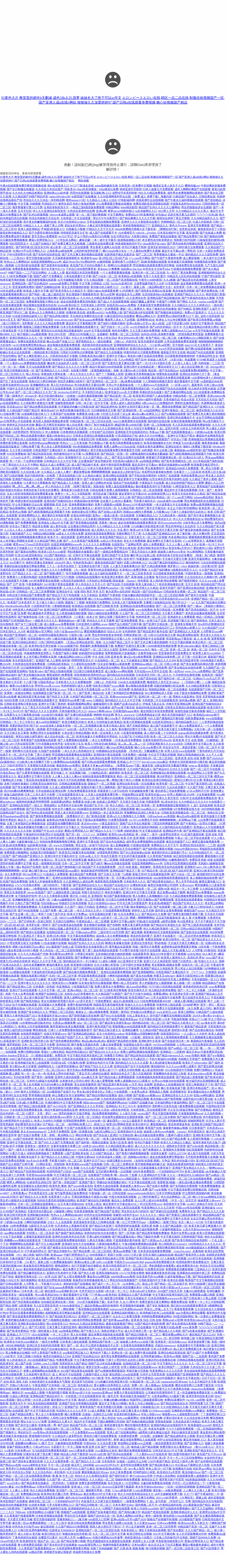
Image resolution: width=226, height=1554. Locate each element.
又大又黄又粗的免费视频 (145, 330)
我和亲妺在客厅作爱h (109, 558)
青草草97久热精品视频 (19, 1468)
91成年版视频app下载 (178, 1276)
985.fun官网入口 (32, 874)
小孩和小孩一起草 (80, 635)
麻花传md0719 (49, 410)
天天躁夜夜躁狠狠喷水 (66, 258)
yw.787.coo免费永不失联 (143, 819)
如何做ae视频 (187, 700)
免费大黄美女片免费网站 (109, 986)
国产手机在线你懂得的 (142, 475)
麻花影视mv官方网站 (39, 631)
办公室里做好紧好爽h (45, 298)
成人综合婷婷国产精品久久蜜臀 (184, 482)
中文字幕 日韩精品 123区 (94, 283)
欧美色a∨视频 (18, 511)
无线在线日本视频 (11, 888)
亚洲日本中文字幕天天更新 (139, 892)
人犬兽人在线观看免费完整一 (103, 794)
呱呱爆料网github (116, 1102)
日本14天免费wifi (161, 1349)
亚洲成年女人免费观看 (181, 616)
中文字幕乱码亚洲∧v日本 (154, 1019)
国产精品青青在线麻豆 (35, 1483)
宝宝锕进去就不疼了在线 (93, 566)
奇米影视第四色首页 (50, 798)
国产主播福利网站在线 (178, 392)
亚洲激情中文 (73, 457)
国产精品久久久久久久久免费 (70, 366)
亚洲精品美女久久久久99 (177, 1095)
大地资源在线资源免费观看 (29, 664)
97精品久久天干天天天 (100, 229)
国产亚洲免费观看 (126, 620)
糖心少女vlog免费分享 (147, 747)
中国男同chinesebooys (91, 609)
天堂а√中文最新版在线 (120, 384)
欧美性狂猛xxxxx (155, 794)
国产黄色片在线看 (196, 595)
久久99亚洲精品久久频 (174, 1407)
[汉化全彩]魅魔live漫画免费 (113, 664)
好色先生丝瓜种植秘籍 (98, 1214)
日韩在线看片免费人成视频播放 (109, 490)
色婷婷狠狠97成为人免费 (76, 685)
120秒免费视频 (18, 1225)
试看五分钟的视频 (129, 1070)
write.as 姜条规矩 (199, 765)
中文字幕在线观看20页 (142, 1182)
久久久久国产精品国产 (94, 1167)
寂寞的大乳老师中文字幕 (62, 1272)
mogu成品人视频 (34, 1392)
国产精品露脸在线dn (12, 1008)
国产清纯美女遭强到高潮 (27, 1461)
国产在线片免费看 (29, 1135)
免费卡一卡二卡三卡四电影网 (73, 493)
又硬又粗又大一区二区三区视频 (147, 537)
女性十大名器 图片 (154, 276)
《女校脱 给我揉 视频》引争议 (151, 1160)
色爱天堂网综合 (120, 417)
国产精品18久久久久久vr (104, 1051)
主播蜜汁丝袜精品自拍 (157, 602)
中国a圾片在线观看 (148, 921)
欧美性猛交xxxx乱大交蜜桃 (121, 392)
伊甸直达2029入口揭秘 (23, 798)
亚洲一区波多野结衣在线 (139, 1218)
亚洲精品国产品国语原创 (132, 979)
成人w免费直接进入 (191, 725)
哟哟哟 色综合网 (104, 714)
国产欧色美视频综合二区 (176, 461)
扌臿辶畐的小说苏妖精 (206, 316)
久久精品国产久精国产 (109, 993)
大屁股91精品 (139, 236)
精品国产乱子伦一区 (96, 805)
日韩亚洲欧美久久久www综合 (165, 743)
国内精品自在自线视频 (120, 674)
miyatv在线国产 (36, 892)
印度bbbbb (90, 1443)
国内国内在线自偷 (159, 421)
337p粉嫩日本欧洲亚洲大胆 (147, 526)
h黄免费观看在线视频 (191, 1106)
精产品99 (140, 359)
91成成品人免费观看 (55, 874)
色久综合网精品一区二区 (176, 1196)
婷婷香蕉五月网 (9, 1001)
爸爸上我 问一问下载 (158, 1468)
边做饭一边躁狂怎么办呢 (88, 1048)
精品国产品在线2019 (116, 885)
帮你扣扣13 (37, 432)
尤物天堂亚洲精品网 (178, 703)
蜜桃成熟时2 (62, 1265)
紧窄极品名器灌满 (120, 946)
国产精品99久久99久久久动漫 (171, 769)
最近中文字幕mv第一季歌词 (178, 250)
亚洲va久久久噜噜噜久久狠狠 (46, 312)
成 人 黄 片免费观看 (194, 917)
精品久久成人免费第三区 (55, 464)
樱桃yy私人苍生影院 (125, 983)
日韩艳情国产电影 (192, 1236)
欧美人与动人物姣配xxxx (144, 1403)
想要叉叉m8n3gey (164, 975)
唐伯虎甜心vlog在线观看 (124, 1374)
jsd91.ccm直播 (104, 1262)
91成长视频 (147, 519)
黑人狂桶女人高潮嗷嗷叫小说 (150, 896)
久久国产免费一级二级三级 (56, 910)
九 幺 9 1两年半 (128, 1301)
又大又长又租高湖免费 (58, 1098)
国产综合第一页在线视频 (30, 1479)
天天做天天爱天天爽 (174, 558)
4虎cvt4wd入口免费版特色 (158, 403)
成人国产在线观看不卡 (103, 232)
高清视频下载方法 (179, 620)
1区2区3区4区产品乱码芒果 (175, 870)
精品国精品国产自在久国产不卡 (112, 888)
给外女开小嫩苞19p (64, 809)
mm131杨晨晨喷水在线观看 (130, 421)
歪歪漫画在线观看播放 (189, 899)
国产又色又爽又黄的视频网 (151, 642)
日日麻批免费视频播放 (14, 240)
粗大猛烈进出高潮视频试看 (202, 1080)
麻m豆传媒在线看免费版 (149, 1135)
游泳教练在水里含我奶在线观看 (71, 1229)
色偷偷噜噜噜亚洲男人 (38, 653)
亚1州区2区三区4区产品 (113, 258)
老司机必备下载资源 (105, 493)
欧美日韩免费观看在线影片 (126, 442)
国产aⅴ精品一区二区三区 (183, 1048)
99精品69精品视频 (44, 533)
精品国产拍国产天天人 (70, 1037)
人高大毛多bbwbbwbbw (197, 1229)
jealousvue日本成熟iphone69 (126, 1309)
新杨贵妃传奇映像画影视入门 (91, 1280)
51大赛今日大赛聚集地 (37, 482)
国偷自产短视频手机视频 (162, 1519)
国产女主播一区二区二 (23, 914)
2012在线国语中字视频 (179, 1070)
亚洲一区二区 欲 (180, 649)
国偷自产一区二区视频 (101, 783)
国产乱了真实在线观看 (14, 381)
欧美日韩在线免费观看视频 (84, 1523)
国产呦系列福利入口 (100, 678)
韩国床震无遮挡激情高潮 (108, 1004)
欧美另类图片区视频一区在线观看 (118, 1407)
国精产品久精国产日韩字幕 (125, 624)
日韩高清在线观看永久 (75, 1059)
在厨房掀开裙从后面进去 (119, 254)
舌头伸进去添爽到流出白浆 (86, 316)
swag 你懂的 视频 (19, 769)
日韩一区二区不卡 (209, 747)
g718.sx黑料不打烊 (198, 790)
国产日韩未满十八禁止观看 (200, 1298)
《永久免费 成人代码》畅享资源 (205, 1008)
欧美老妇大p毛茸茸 (168, 1472)
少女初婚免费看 (205, 794)
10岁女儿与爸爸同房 (192, 428)
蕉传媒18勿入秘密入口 (104, 287)
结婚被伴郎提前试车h (94, 928)
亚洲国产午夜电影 (110, 595)
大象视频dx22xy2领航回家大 (195, 337)
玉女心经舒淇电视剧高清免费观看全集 (30, 493)
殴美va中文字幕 (139, 529)
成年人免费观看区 (154, 544)
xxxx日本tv (13, 1483)
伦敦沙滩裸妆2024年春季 (107, 1537)
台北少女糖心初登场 (106, 964)
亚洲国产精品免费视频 (123, 1167)
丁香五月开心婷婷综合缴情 (92, 1073)
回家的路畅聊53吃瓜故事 (169, 685)
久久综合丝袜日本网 (196, 1417)
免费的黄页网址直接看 (14, 442)
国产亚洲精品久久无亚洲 (184, 631)
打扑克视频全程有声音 (49, 743)
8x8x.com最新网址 (128, 1417)
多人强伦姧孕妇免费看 (163, 580)
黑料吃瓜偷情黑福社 (187, 403)
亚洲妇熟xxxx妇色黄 (56, 192)
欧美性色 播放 (58, 1185)
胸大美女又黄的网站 (36, 1417)
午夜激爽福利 (34, 584)
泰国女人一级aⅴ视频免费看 (92, 1012)
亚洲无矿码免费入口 (73, 468)
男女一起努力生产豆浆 (152, 620)
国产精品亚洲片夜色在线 (152, 631)
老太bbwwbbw (89, 823)
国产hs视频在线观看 (173, 413)
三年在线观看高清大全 (70, 794)
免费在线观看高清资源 (31, 341)
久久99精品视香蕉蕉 (197, 685)
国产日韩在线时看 (11, 1283)
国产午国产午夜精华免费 (166, 258)
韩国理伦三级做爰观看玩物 (146, 1399)
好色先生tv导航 (21, 1472)
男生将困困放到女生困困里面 (202, 500)
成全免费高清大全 (187, 1265)
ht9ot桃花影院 (129, 207)
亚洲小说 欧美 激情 (121, 1142)
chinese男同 (16, 979)
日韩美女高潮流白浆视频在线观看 (93, 435)
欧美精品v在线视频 (130, 276)
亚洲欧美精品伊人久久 (184, 1512)
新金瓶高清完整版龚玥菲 (38, 1265)
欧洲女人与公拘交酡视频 (171, 319)
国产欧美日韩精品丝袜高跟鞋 (190, 1240)
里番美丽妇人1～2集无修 (72, 1519)
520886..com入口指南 (45, 1363)
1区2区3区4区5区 (14, 925)
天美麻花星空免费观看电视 (153, 305)
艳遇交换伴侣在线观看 (29, 500)
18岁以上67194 (177, 1153)
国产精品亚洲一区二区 (118, 395)
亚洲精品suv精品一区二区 (147, 664)
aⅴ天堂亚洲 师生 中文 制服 (63, 1167)
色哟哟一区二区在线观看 (86, 497)
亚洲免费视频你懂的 (81, 504)
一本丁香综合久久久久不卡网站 (19, 464)
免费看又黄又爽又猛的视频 (106, 1218)
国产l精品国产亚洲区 (107, 1211)
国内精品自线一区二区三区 (148, 1022)
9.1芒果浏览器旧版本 (25, 838)
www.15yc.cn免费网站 (198, 671)
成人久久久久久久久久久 (150, 1146)
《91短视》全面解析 (151, 1436)
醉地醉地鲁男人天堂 (147, 957)
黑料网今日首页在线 (24, 751)
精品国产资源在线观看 (155, 1512)
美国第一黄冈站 (119, 1012)
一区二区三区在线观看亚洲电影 (31, 1475)
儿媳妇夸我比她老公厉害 (109, 1258)
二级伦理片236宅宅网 (111, 932)
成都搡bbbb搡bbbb (26, 1443)
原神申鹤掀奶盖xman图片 (64, 870)
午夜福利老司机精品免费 (46, 972)
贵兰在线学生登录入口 (196, 997)
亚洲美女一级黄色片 (37, 1146)
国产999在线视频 (28, 910)
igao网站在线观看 (14, 1233)
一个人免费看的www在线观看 (87, 1432)
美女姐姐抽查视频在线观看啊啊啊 (204, 1370)
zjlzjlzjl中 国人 (63, 562)
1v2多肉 (9, 1450)
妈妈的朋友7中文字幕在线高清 (143, 830)
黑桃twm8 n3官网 (172, 1320)
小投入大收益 (151, 1287)
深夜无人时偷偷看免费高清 (45, 881)
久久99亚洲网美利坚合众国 (113, 196)
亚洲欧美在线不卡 (29, 1156)
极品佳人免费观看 (122, 1200)
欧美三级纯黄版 (194, 1171)
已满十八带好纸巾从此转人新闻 (125, 1359)
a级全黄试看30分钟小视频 (22, 950)
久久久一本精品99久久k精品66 (185, 1175)
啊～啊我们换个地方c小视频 (123, 780)
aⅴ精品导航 (36, 1552)
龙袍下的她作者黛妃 (16, 783)
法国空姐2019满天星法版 (198, 1098)
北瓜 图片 (123, 529)
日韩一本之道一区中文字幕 (92, 403)
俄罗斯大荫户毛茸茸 (171, 1479)
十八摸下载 (30, 682)
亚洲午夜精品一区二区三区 (178, 410)
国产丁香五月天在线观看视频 (53, 388)
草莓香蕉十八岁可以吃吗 (112, 790)
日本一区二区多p (54, 1008)
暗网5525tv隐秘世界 (120, 265)
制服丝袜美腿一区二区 (14, 645)
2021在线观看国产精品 (41, 1359)
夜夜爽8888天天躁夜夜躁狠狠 (161, 932)
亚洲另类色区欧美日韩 (199, 1396)
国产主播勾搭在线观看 (78, 714)
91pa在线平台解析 (35, 979)
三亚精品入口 (202, 1269)
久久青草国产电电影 (159, 856)
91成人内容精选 (202, 221)
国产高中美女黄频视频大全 (204, 515)
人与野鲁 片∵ (31, 1283)
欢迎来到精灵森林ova (127, 1414)
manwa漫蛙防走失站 (34, 1465)
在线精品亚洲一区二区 (60, 932)
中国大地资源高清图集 (122, 1196)
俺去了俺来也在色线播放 (161, 308)
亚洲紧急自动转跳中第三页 (193, 1272)
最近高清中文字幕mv (22, 308)
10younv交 (30, 395)
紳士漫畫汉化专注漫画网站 (68, 1095)
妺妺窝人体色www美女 (172, 551)
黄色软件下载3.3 (100, 1352)
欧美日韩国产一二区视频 (174, 1367)
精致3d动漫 (36, 1287)
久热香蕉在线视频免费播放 (137, 1345)
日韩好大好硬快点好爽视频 (76, 352)
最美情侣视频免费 (11, 1374)
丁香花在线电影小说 (68, 475)
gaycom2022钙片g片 (107, 1465)
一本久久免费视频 (100, 740)
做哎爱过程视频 (114, 1298)
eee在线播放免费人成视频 (15, 1070)
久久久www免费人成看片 (181, 1066)
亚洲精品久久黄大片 (60, 1421)
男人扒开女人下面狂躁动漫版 (75, 1258)
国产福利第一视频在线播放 (92, 1142)
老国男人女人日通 (143, 1541)
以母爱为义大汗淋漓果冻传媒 (22, 714)
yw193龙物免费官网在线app (29, 345)
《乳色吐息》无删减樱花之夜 (145, 751)
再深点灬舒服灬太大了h (158, 1309)
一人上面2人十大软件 (194, 1033)
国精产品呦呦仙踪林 (48, 287)
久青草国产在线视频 (62, 413)
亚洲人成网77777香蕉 (13, 638)
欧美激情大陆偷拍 (82, 964)
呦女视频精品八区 (141, 906)
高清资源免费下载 (199, 1341)
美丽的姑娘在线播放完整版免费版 (24, 566)
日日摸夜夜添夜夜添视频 (168, 573)
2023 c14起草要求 (166, 1497)
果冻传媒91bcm (191, 1472)
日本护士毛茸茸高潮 (152, 1374)
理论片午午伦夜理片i (105, 218)
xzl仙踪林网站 (152, 410)
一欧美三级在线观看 (113, 1138)
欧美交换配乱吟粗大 (74, 722)
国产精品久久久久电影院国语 (35, 319)
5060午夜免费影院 (144, 1171)
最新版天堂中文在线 (173, 352)
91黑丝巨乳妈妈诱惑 (72, 580)
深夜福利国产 (127, 859)
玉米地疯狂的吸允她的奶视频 (113, 954)
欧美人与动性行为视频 (48, 1120)
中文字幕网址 (115, 214)
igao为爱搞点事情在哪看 (190, 1312)
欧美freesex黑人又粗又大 (193, 1523)
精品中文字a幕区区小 (135, 1059)
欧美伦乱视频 (175, 1280)
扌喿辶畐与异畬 (156, 1501)
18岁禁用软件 (20, 432)
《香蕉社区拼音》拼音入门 (46, 1407)
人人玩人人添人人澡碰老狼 (21, 529)
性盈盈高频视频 (83, 1211)
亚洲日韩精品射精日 (24, 642)
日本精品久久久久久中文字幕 (140, 598)
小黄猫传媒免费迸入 (108, 1243)
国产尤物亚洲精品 (138, 725)
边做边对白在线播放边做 (160, 1359)
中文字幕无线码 (170, 1236)
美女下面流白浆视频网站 (92, 819)
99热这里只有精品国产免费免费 (26, 595)
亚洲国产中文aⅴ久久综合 (48, 830)
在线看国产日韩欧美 (100, 1175)
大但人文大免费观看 (83, 337)
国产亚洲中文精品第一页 (158, 624)
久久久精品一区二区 (101, 1479)
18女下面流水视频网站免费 (190, 693)
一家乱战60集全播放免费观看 (194, 1182)
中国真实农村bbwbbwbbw (185, 203)
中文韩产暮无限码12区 (199, 783)
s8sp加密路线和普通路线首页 (170, 877)
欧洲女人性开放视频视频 (33, 1026)
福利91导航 (42, 1254)
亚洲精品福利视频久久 (125, 1312)
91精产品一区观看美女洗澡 (40, 1019)
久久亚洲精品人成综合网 (78, 881)
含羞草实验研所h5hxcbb (14, 384)
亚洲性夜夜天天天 (87, 537)
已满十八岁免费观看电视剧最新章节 (70, 1030)
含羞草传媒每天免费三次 (66, 1146)
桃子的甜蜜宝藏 (77, 859)
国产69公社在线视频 (113, 1015)
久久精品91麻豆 (92, 475)
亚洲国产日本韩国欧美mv (15, 620)
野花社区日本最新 (75, 1515)
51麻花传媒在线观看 (64, 638)
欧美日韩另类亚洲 (15, 1214)
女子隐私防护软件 (26, 896)
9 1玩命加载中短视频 (54, 943)
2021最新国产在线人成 (59, 946)
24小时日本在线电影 (199, 1258)
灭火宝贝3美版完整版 (180, 1109)
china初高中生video (154, 243)
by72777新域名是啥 (82, 185)
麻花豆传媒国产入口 (178, 841)
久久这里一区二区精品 (87, 1117)
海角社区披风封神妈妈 (144, 827)
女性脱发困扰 (20, 497)
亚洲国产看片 (87, 1182)
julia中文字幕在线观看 (97, 330)
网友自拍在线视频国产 (123, 1280)
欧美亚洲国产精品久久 (113, 537)
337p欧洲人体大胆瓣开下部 (32, 761)
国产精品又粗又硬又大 (107, 1030)
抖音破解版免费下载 (141, 790)
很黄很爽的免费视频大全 (106, 1059)
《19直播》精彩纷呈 (141, 1037)
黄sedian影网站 (104, 548)
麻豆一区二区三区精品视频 (63, 348)
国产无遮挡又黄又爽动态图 (118, 363)
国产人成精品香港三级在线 (63, 892)
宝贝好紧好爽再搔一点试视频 (113, 1171)
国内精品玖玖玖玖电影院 (207, 1501)
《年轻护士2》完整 (179, 1501)
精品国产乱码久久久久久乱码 (86, 943)
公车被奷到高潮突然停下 (160, 1392)
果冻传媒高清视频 (183, 290)
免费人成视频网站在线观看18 (41, 1370)
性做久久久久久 (208, 961)
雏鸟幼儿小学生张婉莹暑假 (51, 1138)
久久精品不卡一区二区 (44, 417)
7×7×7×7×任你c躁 (207, 214)
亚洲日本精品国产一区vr (202, 1088)
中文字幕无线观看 (29, 330)
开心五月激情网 (135, 1526)
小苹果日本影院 (84, 954)
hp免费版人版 (114, 312)
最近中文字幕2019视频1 (113, 1403)
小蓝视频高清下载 (82, 986)
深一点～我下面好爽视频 (91, 214)
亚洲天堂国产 (167, 587)
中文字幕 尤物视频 (29, 203)
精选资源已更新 (215, 294)
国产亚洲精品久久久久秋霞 (52, 370)
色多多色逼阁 (156, 1428)
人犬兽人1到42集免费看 (23, 558)
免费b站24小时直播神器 (139, 214)
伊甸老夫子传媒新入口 (19, 548)
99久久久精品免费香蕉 (152, 192)
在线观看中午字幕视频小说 (193, 1345)
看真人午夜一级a (10, 867)
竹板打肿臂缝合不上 (75, 1254)
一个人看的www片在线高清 (151, 384)
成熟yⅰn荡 (163, 888)
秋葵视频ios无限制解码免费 (142, 1033)
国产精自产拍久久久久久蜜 (96, 1066)
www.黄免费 (189, 1327)
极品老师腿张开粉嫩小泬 (33, 827)
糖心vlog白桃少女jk (114, 250)
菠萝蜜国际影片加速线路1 (121, 653)
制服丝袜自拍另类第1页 (76, 1533)
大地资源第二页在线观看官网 (148, 1109)
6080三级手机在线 (20, 1059)
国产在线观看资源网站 (14, 671)
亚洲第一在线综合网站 (18, 693)
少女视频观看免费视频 (160, 838)
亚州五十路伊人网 (182, 1461)
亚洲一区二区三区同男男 (161, 1526)
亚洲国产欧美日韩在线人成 (142, 1258)
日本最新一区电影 (44, 986)
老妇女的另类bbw (75, 225)
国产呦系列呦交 (188, 580)
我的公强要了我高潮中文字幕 (117, 616)
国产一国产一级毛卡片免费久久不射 (22, 1149)
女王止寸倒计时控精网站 (182, 508)
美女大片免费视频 (135, 540)
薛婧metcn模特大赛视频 (137, 511)
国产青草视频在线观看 (84, 522)
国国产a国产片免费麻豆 (47, 276)
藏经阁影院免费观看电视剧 (94, 1327)
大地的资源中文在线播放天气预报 (49, 1381)
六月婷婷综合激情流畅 (186, 674)
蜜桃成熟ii (50, 805)
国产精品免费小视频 (73, 1541)
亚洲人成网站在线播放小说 (100, 359)
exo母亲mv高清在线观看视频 (50, 1432)
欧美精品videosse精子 (206, 714)
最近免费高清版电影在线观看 (106, 1334)
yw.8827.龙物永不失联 (200, 1204)
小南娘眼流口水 (149, 1407)
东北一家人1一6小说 (190, 1222)
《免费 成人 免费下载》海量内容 (152, 196)
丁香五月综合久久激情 (142, 551)
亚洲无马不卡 (17, 1403)
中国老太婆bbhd (85, 1156)
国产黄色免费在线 (207, 290)
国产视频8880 (93, 1037)
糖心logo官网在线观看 (119, 747)
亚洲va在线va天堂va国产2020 (128, 1519)
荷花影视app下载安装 (179, 638)
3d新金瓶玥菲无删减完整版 (170, 765)
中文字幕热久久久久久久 (172, 1363)
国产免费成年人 (152, 1149)
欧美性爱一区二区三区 (170, 783)
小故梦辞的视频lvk (66, 1066)
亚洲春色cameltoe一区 (110, 587)
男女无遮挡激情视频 (164, 1113)
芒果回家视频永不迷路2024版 (89, 1196)
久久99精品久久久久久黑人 (192, 211)
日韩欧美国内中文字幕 (152, 1280)
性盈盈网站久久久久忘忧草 (157, 1207)
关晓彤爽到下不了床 (128, 533)
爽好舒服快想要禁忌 (137, 1425)
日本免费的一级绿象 (134, 754)
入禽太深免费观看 (111, 1044)
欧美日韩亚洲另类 (188, 660)
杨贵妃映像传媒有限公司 (75, 410)
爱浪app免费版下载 (124, 1251)
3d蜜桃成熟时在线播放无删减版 (148, 453)
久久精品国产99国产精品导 (23, 410)
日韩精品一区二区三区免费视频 (35, 591)
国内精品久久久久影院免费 (201, 254)
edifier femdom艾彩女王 (14, 1055)
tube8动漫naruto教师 (123, 1276)
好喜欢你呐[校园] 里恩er (85, 515)
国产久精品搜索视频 (153, 566)
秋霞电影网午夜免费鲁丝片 (192, 1262)
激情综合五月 (149, 1479)
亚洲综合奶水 (173, 446)
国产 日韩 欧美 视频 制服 (129, 1548)
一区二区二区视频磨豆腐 (87, 725)
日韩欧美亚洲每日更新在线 (20, 703)
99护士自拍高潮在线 (169, 1439)
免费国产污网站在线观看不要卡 (63, 479)
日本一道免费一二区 (45, 917)
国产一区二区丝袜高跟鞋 (81, 1457)
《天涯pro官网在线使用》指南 (83, 642)
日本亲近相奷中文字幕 (171, 232)
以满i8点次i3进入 (193, 457)
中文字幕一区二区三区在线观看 (23, 1428)
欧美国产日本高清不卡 (21, 602)
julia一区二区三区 (87, 1022)
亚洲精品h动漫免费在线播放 (137, 606)
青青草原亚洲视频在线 (153, 1048)
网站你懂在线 (84, 1135)
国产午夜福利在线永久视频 (198, 298)
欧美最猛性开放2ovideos (53, 1015)
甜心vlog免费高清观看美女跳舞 (45, 1497)
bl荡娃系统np (46, 682)
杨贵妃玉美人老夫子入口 (168, 185)
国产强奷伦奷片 (118, 1475)
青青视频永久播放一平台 (169, 254)
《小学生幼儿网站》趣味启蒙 (72, 240)
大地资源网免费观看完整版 (72, 1548)
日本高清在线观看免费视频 (154, 1251)
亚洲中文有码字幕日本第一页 (137, 406)
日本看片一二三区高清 (187, 471)
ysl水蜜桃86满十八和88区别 (208, 377)
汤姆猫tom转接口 (138, 1156)
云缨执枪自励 (138, 885)
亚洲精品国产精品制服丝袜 (163, 298)
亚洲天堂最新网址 (199, 558)
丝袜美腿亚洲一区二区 (106, 1127)
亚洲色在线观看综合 (64, 877)
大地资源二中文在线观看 (75, 218)
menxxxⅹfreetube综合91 (141, 1193)
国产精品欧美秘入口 (161, 1465)
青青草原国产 (88, 1407)
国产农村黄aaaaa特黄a (116, 1320)
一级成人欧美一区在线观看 (117, 515)
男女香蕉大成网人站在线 (105, 247)
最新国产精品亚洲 (195, 1026)
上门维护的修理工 (149, 1196)
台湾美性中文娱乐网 (70, 805)
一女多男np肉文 (138, 1091)
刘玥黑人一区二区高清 (40, 1233)
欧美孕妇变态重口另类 (55, 1494)
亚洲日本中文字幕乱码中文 (61, 856)
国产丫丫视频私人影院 (110, 374)
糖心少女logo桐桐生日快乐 (104, 598)
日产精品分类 (149, 870)
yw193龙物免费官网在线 (113, 997)
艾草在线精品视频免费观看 (103, 221)
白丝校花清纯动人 (163, 722)
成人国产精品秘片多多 (85, 464)
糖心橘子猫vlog (38, 870)
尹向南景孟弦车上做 (40, 1193)
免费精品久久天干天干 (165, 845)
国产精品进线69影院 (56, 316)
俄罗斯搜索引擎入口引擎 (27, 207)
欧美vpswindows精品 (28, 957)
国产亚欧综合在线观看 (194, 932)
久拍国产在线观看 (49, 751)
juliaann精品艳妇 (204, 497)
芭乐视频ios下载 (98, 442)
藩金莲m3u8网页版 (98, 1276)
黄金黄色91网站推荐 (212, 1432)
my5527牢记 (65, 236)
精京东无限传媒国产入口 (177, 714)
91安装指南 (172, 283)
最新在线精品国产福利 (108, 562)
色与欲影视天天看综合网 (89, 384)
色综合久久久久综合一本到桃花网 (44, 200)
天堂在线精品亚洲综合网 (51, 790)
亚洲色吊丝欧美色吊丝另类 (68, 1236)
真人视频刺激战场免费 (203, 877)
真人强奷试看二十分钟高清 (160, 732)
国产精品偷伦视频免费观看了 (81, 972)
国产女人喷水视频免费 (72, 1276)
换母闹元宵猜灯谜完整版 (137, 1388)
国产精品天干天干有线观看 (63, 595)
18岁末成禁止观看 (11, 290)
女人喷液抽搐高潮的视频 (71, 613)
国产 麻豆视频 (133, 932)
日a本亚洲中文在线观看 (106, 1388)
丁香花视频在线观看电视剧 (92, 1309)
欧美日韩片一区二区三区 (207, 642)
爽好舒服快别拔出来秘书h (39, 598)
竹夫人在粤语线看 (23, 993)
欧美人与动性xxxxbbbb (145, 1508)
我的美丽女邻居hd (11, 490)
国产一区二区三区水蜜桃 (160, 1117)
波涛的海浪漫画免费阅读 (100, 533)
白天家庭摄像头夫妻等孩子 (154, 1167)
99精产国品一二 (207, 1323)
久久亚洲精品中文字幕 (152, 1175)
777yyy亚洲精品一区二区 (132, 1428)
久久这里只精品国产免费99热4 (36, 1037)
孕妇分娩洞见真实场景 (185, 1432)
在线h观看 (168, 1385)
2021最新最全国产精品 (196, 1504)
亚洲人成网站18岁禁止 (130, 1515)
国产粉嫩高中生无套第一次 (75, 428)
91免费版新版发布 (133, 439)
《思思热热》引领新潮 (64, 1483)
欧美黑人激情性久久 (173, 957)
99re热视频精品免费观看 (87, 446)
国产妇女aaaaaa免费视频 (88, 319)
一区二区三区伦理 (90, 363)
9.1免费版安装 (90, 453)
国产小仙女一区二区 (104, 276)
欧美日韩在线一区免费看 (169, 609)
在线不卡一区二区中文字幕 (16, 754)
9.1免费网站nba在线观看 (65, 761)
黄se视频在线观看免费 (139, 685)
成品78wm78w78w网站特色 (79, 261)
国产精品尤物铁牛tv (60, 1251)
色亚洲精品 (63, 986)
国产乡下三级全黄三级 (29, 624)
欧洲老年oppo (89, 258)
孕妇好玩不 (25, 1432)
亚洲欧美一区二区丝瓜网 (76, 769)
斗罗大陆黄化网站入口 (60, 1504)
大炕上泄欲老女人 (138, 1015)
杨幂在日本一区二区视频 (103, 859)
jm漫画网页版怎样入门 (35, 413)
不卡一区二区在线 (59, 1465)
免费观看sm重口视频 (202, 1294)
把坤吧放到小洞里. (144, 1472)
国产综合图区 (175, 1530)
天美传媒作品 (171, 399)
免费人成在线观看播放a (120, 486)
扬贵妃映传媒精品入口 (14, 232)
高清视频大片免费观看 (52, 1004)
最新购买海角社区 (26, 1276)
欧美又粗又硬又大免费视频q (175, 729)
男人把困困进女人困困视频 (155, 983)
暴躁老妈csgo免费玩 (68, 765)
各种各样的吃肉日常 (195, 986)
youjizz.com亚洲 (207, 301)
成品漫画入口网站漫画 (89, 1207)
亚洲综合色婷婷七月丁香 (195, 374)
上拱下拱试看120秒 (177, 323)
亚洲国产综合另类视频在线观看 (78, 1403)
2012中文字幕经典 (164, 1533)
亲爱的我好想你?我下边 (23, 725)
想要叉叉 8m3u (13, 1269)
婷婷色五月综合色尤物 (20, 424)
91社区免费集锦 (16, 453)
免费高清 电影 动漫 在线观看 (206, 859)
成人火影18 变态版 (29, 1533)
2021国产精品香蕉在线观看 (76, 1370)
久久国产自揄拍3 (40, 243)
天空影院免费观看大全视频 (201, 1156)
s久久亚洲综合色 (135, 298)
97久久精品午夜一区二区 (74, 627)
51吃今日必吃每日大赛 (162, 635)
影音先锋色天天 (137, 990)
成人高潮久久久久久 (103, 529)
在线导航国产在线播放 (96, 707)
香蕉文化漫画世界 (15, 892)
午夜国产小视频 (166, 301)
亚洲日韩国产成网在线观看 (60, 609)
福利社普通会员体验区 (39, 562)
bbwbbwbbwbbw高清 (17, 606)
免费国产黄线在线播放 (163, 236)
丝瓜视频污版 (77, 772)
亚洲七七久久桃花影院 (157, 961)
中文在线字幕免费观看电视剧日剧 (129, 388)
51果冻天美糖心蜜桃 (99, 1240)
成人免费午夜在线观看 (143, 1352)
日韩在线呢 (119, 1193)
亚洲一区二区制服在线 (157, 424)
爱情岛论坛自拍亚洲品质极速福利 (61, 330)
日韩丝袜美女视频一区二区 (179, 591)
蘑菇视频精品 (158, 1124)
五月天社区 (25, 211)
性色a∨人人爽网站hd (16, 261)
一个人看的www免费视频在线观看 (25, 363)
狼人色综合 (33, 374)
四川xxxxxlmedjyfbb (170, 522)
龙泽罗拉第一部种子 (38, 925)
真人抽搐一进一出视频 (187, 983)
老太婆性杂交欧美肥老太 (157, 240)
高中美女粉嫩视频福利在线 (39, 221)
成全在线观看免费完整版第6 (167, 1156)
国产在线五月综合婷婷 (103, 1349)
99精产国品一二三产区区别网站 (27, 272)
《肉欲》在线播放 (133, 1269)
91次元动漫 (73, 1472)
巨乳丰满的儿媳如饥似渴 (158, 1254)
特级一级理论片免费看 (146, 946)
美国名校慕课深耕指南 (180, 1164)
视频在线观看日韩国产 (34, 975)
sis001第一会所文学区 (80, 729)
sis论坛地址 (194, 954)
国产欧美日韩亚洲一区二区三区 (45, 1457)
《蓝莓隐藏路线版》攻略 (103, 370)
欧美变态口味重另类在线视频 (77, 852)
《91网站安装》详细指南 (49, 1164)
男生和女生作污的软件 (135, 1211)
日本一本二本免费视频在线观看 (206, 287)
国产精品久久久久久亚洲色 (41, 711)
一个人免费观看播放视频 (115, 272)
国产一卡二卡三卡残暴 (191, 990)
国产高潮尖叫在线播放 (110, 798)
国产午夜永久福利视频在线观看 (184, 200)
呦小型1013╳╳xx (183, 602)
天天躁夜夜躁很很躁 (50, 906)
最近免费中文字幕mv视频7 (79, 1269)
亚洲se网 (101, 211)
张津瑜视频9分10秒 (39, 638)
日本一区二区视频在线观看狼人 (37, 1204)
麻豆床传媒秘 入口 (194, 1439)
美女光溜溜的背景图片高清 (57, 1001)
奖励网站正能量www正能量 (134, 1443)
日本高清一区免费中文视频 (135, 185)
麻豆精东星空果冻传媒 (31, 696)
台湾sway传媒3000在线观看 (168, 1080)
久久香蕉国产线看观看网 (19, 1515)
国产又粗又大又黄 (109, 874)
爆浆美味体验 (210, 442)
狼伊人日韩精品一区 (33, 1091)
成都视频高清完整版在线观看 (63, 1312)
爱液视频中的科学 (40, 1436)
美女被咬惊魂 (8, 1012)
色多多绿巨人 (129, 1530)
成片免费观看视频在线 (76, 529)
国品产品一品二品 (49, 1541)
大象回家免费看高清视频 (155, 1483)
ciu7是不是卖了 (85, 1001)
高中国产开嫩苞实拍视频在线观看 (170, 1015)
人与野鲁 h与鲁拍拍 (204, 950)
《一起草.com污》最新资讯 (186, 384)
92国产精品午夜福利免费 (150, 1323)
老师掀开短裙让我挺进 (58, 1552)
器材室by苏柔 (179, 1030)
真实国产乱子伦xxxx (209, 1454)
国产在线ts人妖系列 (110, 511)
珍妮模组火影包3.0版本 (137, 1044)
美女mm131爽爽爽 (108, 269)
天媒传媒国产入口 (20, 533)
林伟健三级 (188, 1338)
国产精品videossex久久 (170, 1055)
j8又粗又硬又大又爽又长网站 (137, 1497)
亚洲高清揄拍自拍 (107, 1272)
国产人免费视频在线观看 (73, 740)
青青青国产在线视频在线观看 (38, 740)
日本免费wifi (92, 917)
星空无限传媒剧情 (44, 1519)
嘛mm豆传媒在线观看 (117, 863)
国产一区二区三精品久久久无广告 (36, 392)
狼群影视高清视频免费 (108, 881)
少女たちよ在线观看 (59, 1222)
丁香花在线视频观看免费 (51, 308)
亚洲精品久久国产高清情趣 (134, 1294)
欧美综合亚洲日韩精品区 (157, 780)
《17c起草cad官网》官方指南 (165, 345)
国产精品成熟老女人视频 (180, 1436)
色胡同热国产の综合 (59, 1171)
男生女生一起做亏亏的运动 (92, 845)
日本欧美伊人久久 (135, 881)
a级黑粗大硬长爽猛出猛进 (154, 1432)
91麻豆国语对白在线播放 (119, 316)
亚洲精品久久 (160, 225)
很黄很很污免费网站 (98, 602)
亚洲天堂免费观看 (199, 225)
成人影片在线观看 (198, 1153)
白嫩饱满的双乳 (178, 859)
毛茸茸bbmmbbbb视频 (39, 1175)
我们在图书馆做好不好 (182, 1454)
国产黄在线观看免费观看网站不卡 (27, 1316)
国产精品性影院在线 (39, 453)
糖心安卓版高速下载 (173, 1088)
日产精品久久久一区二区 (27, 573)
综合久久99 (114, 631)
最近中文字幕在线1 (188, 1378)
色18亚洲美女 (185, 921)
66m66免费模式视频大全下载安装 (135, 229)
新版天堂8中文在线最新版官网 (151, 874)
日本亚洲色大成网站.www (91, 624)
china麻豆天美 (89, 1077)
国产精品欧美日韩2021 (63, 1316)
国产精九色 (54, 399)
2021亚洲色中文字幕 (129, 961)
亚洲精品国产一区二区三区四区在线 (98, 1530)
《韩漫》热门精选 (204, 555)
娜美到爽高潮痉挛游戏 (170, 1247)
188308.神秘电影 (15, 1345)
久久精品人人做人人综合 (102, 200)
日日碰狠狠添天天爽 (103, 410)
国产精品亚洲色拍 (106, 406)
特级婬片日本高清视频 (73, 903)
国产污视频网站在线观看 (88, 968)
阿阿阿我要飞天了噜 (201, 1403)
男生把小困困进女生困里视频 (18, 1200)
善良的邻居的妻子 (141, 935)
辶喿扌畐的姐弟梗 (202, 805)
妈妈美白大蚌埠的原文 (209, 1164)
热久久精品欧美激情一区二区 (161, 928)
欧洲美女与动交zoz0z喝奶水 (21, 1341)
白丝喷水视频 (37, 1504)
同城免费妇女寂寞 (133, 794)
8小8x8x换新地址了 (71, 1305)
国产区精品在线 (74, 1178)
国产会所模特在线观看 (208, 1461)
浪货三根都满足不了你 (199, 1084)
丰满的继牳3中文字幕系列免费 (63, 1102)
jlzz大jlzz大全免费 (37, 1160)
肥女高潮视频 (129, 667)
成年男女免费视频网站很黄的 (185, 192)
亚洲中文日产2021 (94, 1160)
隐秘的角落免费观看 (127, 1479)
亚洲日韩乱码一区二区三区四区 (154, 758)
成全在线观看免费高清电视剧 (78, 301)
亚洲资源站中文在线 (129, 1131)
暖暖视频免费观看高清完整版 (207, 537)
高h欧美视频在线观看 (154, 261)
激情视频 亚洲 (67, 1019)
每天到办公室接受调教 (169, 577)
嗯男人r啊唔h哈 (16, 1182)
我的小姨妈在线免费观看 (103, 613)
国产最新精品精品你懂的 (140, 1008)
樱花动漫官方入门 (169, 366)
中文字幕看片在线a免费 (166, 1327)
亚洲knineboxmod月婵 (86, 1098)
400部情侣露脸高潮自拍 (52, 635)
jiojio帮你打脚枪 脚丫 (38, 877)
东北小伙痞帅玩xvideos (72, 221)
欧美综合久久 (163, 519)
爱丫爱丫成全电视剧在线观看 (100, 950)
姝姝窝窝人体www (209, 1200)
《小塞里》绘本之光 (85, 616)
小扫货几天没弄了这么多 (115, 413)
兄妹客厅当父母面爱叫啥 (128, 468)
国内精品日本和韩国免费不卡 (165, 1026)
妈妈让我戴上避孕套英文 (64, 928)
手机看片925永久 (51, 1283)
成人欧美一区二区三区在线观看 (69, 247)
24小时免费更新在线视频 (44, 580)
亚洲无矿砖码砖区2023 (161, 247)
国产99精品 (185, 308)
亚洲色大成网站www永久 (134, 649)
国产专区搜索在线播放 (26, 1301)
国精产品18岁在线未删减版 (104, 1363)
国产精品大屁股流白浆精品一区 (151, 497)
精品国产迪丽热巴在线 (53, 1508)
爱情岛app (76, 1494)
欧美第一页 (148, 805)
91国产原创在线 (147, 678)
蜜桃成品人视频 (158, 1091)
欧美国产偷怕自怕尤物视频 (93, 1200)
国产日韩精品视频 (138, 1098)
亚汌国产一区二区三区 (70, 1490)
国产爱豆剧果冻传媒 (210, 1066)
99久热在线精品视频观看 (42, 1403)
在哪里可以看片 (48, 1537)
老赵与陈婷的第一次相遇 (39, 475)
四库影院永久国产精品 (73, 1363)
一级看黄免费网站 (135, 1501)
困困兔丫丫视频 (74, 602)
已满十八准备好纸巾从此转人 (188, 511)
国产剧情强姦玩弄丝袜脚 (84, 1015)
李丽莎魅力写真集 (137, 1370)
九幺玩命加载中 (176, 787)
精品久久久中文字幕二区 (47, 961)
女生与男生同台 (120, 236)
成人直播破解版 (119, 845)
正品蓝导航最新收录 (168, 917)
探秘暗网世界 (196, 1120)
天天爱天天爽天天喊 (19, 1519)
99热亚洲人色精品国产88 (27, 609)
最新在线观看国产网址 (119, 1323)
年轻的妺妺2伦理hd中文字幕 (109, 1229)
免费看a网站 (160, 993)
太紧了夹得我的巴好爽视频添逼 (124, 693)
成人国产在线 (23, 1363)
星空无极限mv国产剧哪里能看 (155, 899)
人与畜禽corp (161, 511)
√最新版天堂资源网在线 (80, 1008)
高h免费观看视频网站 (105, 1113)
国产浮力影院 (37, 1327)
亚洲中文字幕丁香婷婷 (52, 703)
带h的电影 (160, 943)
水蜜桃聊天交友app (46, 1468)
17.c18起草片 (8, 1356)
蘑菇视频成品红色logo (95, 1472)
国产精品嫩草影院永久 (31, 1272)
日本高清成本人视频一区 (111, 1156)
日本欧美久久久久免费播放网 (73, 682)
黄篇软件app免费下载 (72, 700)
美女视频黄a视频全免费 (166, 964)
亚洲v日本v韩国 (56, 935)
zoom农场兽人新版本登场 (55, 725)
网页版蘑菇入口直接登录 (210, 885)
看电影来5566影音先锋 (75, 490)
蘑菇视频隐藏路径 (95, 631)
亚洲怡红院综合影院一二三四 (198, 845)
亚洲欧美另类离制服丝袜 (140, 374)
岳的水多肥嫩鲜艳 (34, 964)
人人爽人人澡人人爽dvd (66, 776)
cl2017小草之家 (132, 1254)
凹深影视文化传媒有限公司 (91, 946)
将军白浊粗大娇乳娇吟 (29, 736)
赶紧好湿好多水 (173, 1417)
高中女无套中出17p (52, 269)
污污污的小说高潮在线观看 (165, 986)
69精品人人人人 (33, 225)
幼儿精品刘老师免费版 (162, 990)
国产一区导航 (127, 1233)
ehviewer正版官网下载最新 (118, 1486)
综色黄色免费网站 (107, 1497)
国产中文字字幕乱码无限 (40, 1410)
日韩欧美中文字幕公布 (198, 743)
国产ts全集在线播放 (194, 1330)
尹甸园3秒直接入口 (52, 229)
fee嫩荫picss (84, 1537)
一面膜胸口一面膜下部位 (162, 1222)
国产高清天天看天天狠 (164, 529)
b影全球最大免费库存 (115, 348)
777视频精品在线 (19, 587)
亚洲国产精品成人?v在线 (27, 479)
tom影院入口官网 (98, 1519)
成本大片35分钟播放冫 (152, 435)
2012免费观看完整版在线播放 (114, 203)
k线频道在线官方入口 (184, 569)
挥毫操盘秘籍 (163, 1421)
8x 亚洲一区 (43, 899)
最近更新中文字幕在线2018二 (121, 1204)
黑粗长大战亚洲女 (184, 696)
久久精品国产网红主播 (48, 540)
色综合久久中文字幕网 (100, 620)
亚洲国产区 (71, 1407)
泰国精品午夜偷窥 (201, 1041)
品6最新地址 (7, 761)
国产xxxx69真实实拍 (80, 1185)
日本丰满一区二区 (32, 1291)
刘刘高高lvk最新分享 (125, 461)
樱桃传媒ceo (192, 185)
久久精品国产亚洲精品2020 (158, 533)
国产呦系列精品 (30, 1001)
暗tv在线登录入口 (58, 185)
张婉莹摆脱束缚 (64, 403)
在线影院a (118, 544)
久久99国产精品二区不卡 (118, 642)
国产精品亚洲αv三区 (19, 986)
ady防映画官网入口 (159, 493)
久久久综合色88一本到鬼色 (48, 1472)
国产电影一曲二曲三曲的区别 (47, 294)
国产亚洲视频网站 (143, 972)
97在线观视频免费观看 (116, 910)
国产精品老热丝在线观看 (140, 1055)
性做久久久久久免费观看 (56, 569)
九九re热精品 (126, 359)
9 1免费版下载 (114, 1149)
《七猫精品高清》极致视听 (103, 772)
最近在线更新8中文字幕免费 (122, 968)
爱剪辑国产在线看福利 (210, 486)
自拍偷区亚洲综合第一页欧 (57, 1301)
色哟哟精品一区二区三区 (176, 221)
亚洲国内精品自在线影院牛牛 (169, 1425)
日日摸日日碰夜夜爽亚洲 (121, 899)
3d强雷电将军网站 (108, 852)
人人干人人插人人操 (25, 1439)
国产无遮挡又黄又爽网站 (78, 548)
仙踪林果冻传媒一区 (39, 845)
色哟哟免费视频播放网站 (156, 1316)
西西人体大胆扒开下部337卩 (107, 1526)
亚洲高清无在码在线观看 (168, 867)
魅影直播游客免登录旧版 (160, 1272)
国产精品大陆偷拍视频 (58, 671)
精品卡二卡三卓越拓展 (31, 819)
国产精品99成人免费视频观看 (117, 1077)
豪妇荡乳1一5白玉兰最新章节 (125, 1120)
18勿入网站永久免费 (135, 1189)
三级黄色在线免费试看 (100, 243)
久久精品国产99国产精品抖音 (30, 196)
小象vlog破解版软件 (63, 899)
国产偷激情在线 (27, 616)
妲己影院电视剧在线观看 (188, 856)
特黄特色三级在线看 (168, 1004)
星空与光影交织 (155, 787)
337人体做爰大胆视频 (173, 1258)
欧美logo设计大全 (80, 1392)
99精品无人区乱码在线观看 (183, 276)
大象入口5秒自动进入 (201, 906)
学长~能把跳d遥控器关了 (120, 1378)
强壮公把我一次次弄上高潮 (33, 1399)
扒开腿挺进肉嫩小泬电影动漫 (76, 406)
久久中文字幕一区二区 (52, 990)
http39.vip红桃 (97, 1454)
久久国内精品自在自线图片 (175, 827)
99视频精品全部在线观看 (111, 751)
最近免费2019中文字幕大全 (100, 1494)
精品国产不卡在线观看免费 (98, 867)
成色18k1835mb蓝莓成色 (80, 1497)
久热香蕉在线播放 (32, 747)
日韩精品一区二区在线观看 (146, 490)
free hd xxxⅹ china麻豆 (155, 761)
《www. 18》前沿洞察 (166, 1338)
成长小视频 (125, 1095)
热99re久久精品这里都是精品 (86, 1323)
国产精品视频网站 (34, 348)
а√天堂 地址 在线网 (140, 1084)
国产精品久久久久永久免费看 (69, 1189)
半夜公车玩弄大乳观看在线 (83, 689)
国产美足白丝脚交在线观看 (128, 457)
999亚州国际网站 (183, 1316)
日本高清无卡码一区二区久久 (154, 674)
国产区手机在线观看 (38, 809)
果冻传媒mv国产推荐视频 (165, 1098)
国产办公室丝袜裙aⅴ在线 (135, 852)
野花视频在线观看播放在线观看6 (72, 754)
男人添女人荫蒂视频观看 (56, 446)
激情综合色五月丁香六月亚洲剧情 (131, 1073)
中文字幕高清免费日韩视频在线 (187, 1189)
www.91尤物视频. (63, 845)
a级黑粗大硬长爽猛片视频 (97, 848)
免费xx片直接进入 (195, 312)
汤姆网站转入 (46, 1066)
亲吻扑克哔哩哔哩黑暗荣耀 (158, 1178)
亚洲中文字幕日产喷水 (181, 435)
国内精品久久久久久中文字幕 (123, 700)
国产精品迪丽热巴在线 (206, 1276)
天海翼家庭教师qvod (190, 1113)
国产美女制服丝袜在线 (31, 674)
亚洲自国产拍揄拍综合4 (58, 500)
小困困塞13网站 (63, 1211)
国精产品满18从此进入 (127, 703)
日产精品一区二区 (53, 1124)
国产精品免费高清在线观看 (40, 406)
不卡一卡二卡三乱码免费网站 (185, 1457)
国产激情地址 (199, 620)
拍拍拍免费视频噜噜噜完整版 (58, 841)
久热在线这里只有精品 (186, 1421)
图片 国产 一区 (70, 1345)
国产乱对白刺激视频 (35, 214)
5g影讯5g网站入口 (105, 1131)
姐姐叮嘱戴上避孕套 (142, 301)
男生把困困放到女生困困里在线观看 (109, 1541)
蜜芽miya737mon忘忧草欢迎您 (31, 544)
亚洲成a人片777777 (128, 761)
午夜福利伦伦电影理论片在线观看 (44, 834)
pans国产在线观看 (83, 1171)
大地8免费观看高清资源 (81, 790)
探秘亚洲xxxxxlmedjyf (112, 1088)
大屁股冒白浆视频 (133, 1127)
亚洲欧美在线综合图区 (31, 1323)
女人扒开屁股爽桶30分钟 (191, 1533)
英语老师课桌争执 (179, 1124)
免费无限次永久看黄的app (175, 1446)
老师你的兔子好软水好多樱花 (41, 490)
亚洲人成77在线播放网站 (122, 1432)
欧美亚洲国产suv (139, 997)
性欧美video (36, 671)
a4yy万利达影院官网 (21, 743)
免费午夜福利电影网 (79, 1004)
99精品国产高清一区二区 (193, 1526)
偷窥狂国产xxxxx (194, 910)
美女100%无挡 (57, 334)
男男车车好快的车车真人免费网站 (169, 979)
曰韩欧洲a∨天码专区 (27, 968)
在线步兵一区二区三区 (195, 964)
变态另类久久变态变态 (164, 798)
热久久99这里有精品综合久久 (136, 1494)
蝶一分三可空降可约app (131, 1222)
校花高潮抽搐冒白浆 (171, 584)
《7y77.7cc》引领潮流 (203, 972)
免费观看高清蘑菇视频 (179, 1269)
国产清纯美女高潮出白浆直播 (153, 290)
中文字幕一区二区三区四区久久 (96, 979)
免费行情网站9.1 (204, 1070)
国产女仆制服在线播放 (20, 189)
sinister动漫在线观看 (50, 1127)
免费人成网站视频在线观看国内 (139, 1051)
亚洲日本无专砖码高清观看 (43, 1345)
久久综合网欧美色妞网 (29, 1098)
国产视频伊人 (8, 1432)
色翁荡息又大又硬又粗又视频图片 (101, 1501)
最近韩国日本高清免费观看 (82, 272)
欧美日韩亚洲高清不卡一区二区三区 (125, 1265)
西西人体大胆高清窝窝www (71, 812)
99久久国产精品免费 (173, 1138)
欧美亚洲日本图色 (113, 577)
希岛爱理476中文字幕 (82, 558)
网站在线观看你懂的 (33, 435)
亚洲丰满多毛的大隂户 (206, 1142)
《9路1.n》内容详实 (125, 341)
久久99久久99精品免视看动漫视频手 (102, 298)
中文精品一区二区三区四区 (121, 1048)
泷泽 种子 (129, 558)
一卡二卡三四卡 (59, 1334)
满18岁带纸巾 (165, 776)
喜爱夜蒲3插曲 (166, 1182)
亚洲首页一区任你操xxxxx (171, 1341)
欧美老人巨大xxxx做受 (52, 551)
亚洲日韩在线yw (69, 298)
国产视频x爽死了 (54, 573)
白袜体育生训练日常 (39, 1182)
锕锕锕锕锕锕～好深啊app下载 (177, 819)
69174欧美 (97, 1378)
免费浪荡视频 (153, 939)
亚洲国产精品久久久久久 (189, 294)
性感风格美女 (139, 689)
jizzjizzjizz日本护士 (69, 392)
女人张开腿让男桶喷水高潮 (16, 540)
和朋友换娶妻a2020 (192, 475)
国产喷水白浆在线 (125, 548)
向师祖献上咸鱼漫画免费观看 (92, 1287)
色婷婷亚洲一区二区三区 (151, 616)
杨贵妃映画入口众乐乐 (210, 410)
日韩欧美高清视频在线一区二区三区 (183, 812)
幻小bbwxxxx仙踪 (159, 1410)
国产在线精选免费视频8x (175, 1508)
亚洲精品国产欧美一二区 (104, 1341)
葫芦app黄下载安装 (123, 707)
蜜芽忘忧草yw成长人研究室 (103, 1367)
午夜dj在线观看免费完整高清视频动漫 (23, 185)
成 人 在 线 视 (201, 638)
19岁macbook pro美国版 (161, 816)
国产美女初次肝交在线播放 (60, 1544)
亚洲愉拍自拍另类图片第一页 (96, 877)
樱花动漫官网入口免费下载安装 (194, 1385)
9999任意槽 (11, 700)
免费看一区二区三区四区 (124, 334)
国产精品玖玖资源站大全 (166, 925)
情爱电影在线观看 (167, 374)
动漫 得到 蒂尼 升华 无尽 (89, 591)
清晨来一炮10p (108, 522)
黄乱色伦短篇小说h (183, 1160)
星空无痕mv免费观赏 (44, 236)
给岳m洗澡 (187, 399)
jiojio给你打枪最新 (52, 714)
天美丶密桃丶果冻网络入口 (57, 1135)
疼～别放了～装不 (146, 834)
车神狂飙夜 (213, 1291)
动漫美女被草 (158, 1153)
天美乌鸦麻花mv (14, 877)
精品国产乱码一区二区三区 (86, 1425)
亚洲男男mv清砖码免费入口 (174, 316)
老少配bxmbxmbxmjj (103, 627)
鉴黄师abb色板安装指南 (61, 819)
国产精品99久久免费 (153, 914)
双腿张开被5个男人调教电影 (98, 787)
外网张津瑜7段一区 (135, 635)
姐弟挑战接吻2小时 (129, 240)
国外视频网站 (29, 1280)
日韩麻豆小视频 (75, 229)
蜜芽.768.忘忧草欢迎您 (31, 1167)
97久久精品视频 (93, 279)
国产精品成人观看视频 (189, 1077)
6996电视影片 (98, 1254)
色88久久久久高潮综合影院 (91, 1475)
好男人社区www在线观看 (180, 751)
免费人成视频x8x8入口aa (176, 330)
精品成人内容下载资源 (74, 1454)
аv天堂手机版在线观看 (206, 330)
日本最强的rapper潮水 (126, 711)
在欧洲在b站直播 (99, 758)
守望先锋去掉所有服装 (125, 519)
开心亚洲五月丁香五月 (31, 935)
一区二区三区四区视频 (170, 595)
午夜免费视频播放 (210, 1185)
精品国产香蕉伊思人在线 (189, 1254)
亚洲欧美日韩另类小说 (35, 1041)
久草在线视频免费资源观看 (180, 341)
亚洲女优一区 (119, 1352)
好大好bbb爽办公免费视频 (57, 1084)
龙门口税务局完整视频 (113, 990)
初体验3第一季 (47, 1425)
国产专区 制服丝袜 (158, 1305)
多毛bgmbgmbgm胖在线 (14, 816)
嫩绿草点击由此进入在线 (62, 363)
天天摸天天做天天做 (132, 801)
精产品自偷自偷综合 (201, 1030)
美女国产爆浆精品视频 (61, 979)
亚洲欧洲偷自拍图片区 (44, 627)
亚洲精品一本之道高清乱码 (106, 812)
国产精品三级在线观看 (32, 1106)
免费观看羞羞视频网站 (26, 269)
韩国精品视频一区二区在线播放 (168, 689)
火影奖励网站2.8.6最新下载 (168, 1396)
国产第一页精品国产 (65, 1182)
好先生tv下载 (179, 439)
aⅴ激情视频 (104, 261)
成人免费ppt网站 (46, 1258)
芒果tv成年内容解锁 (99, 1236)
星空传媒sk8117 (56, 729)
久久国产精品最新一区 (173, 1225)
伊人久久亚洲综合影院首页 (49, 211)
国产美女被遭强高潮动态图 (197, 664)
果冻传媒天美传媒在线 (14, 1436)
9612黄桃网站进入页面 (158, 693)
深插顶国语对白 (170, 1033)
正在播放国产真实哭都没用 (94, 461)
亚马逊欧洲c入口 (101, 192)
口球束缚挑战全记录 (148, 714)
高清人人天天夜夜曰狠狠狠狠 (92, 519)
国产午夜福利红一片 (207, 1494)
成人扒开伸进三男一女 (138, 1330)
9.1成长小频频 (107, 961)
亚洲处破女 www (212, 1207)
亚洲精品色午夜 (172, 830)
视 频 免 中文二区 (62, 1475)
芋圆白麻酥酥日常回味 (111, 1421)
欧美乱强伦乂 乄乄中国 (32, 1247)
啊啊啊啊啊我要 (101, 471)
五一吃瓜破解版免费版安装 (193, 1392)
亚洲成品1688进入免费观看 (182, 468)
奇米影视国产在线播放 (14, 1501)
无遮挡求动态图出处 (39, 1211)
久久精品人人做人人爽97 (56, 471)
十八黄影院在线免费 (83, 664)
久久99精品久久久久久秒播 (113, 526)
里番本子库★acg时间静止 (97, 765)
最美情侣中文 (133, 1149)
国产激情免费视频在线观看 (46, 816)
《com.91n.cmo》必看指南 (188, 1251)
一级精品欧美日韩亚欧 (45, 352)
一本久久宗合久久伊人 (81, 374)
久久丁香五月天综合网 (36, 707)
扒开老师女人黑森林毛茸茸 (71, 1225)
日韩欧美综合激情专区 (44, 783)
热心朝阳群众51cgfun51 (173, 1243)
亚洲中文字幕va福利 (123, 921)
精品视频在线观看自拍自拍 (39, 305)
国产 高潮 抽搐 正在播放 (139, 577)
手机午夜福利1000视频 (163, 1059)
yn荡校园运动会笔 (211, 381)
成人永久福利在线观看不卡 (106, 573)
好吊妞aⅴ (161, 214)
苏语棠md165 (15, 406)
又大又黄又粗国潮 (20, 450)
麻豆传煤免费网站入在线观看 (138, 1439)
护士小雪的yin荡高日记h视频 (91, 236)
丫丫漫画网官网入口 (212, 1414)
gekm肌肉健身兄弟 (106, 185)
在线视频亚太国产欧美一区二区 (52, 693)
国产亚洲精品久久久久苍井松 (86, 1106)
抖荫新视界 (153, 801)
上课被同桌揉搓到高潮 (37, 1236)
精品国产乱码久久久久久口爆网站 (159, 207)
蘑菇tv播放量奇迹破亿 (195, 1544)
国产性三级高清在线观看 (197, 925)
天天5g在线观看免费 (38, 366)
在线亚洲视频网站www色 (46, 261)
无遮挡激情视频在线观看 (41, 279)
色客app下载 (156, 432)
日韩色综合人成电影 (137, 798)
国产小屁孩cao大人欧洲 (156, 1240)
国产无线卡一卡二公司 (115, 327)
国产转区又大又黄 (58, 696)
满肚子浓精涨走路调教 (152, 1530)
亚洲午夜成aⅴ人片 (79, 308)
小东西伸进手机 (40, 606)
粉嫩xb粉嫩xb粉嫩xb (116, 1399)
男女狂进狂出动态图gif (122, 1247)
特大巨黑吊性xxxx (151, 1204)
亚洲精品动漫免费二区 (166, 656)
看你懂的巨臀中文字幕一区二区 (137, 729)
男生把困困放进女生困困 (196, 207)
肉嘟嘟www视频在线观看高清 (22, 1240)
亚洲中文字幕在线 (88, 841)
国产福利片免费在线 (189, 1117)
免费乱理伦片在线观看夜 (45, 732)
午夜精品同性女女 (207, 355)
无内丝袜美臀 (21, 1077)
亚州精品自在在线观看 (96, 1312)
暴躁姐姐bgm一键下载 (71, 620)
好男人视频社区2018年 (181, 794)
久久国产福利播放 (159, 569)
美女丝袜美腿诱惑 (85, 1084)
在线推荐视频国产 (32, 1033)
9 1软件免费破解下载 (19, 276)
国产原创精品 (213, 200)
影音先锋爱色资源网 (150, 341)
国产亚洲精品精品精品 (81, 1033)
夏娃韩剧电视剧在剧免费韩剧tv (42, 1269)
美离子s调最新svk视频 (108, 504)
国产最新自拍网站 (26, 551)
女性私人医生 (93, 1204)
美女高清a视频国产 (160, 903)
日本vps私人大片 (89, 856)
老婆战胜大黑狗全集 (53, 374)
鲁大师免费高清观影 (30, 1544)
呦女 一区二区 (160, 649)
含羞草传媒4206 (147, 653)
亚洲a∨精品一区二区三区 (82, 990)
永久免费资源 (13, 874)
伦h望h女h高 (58, 1062)
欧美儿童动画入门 (147, 584)
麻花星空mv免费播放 (199, 892)
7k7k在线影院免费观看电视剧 (49, 1450)
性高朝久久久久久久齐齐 (71, 1410)
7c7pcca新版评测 (122, 1490)
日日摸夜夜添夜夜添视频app (90, 388)
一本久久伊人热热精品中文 (78, 751)
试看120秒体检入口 (135, 562)
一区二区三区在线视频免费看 (194, 1178)
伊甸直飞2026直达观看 (186, 442)
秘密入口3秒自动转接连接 (134, 1349)
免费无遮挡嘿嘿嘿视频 (92, 1483)
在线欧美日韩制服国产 (44, 852)
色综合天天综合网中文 (93, 1247)
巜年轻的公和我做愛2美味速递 (105, 580)
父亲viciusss (186, 885)
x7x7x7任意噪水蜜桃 (27, 885)
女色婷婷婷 (129, 631)
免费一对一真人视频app (146, 1385)
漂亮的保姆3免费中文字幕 (16, 863)
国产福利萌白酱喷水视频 (158, 848)
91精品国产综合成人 (185, 196)
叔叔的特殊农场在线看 (149, 707)
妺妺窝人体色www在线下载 (137, 1341)
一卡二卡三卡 (61, 508)
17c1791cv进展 (9, 468)
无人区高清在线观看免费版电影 (191, 424)
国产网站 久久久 (187, 301)
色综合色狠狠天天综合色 (44, 218)
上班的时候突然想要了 (87, 250)
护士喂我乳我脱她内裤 (196, 1193)
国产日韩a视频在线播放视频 (59, 439)
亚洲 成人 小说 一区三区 (86, 1486)
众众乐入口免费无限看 (126, 1316)
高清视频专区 (178, 1091)
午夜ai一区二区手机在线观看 (192, 838)
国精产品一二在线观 (194, 1356)
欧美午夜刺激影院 (41, 497)
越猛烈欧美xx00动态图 (128, 424)
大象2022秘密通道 (194, 1291)
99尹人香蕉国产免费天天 (46, 1352)
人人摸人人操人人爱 (184, 363)
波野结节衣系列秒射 (124, 192)
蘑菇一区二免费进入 (132, 308)
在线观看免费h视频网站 (194, 370)
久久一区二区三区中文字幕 (205, 1363)
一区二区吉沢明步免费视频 (193, 935)
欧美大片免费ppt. (77, 914)
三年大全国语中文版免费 (165, 997)
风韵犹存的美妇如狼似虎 (97, 345)
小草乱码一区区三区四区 (205, 1287)
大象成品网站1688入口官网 (74, 656)
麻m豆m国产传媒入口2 (60, 341)
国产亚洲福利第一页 (129, 410)
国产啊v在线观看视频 (198, 348)
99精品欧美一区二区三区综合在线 (91, 421)
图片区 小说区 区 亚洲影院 (86, 896)
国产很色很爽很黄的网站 (65, 1041)
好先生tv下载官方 (20, 526)
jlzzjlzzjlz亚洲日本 (121, 283)
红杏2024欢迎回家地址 (29, 555)
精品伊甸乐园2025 (77, 1051)
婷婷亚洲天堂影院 (131, 189)
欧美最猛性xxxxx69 (199, 1425)
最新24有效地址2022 (59, 435)
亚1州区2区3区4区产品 (210, 1160)
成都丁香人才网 (53, 225)
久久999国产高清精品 (13, 1211)
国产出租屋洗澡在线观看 (67, 925)
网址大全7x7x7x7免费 (34, 1421)
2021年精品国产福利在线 (208, 461)
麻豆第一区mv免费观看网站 (29, 1523)
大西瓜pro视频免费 (63, 1022)
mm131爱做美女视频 (81, 1450)
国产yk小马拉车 (57, 1106)
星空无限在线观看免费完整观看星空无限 (115, 450)
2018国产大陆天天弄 (169, 1291)
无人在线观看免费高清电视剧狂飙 (25, 1048)
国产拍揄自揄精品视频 (140, 1421)
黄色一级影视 (153, 1515)
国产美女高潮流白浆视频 (181, 1323)
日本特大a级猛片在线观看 (42, 1080)
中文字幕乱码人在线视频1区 (24, 439)
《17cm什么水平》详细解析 (26, 457)
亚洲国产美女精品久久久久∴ (190, 1167)
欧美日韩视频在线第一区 (19, 370)
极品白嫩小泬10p (88, 638)
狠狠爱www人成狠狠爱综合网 (180, 1414)
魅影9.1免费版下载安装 (197, 446)
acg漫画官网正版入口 (76, 1352)
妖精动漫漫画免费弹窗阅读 (98, 776)
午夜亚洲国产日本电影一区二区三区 (54, 1385)
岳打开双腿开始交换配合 (86, 1265)
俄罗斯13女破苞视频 (39, 508)
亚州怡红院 (63, 1044)
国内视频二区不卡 (146, 1504)
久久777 (188, 1494)
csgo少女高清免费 (133, 939)
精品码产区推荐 (31, 867)
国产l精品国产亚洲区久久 (198, 406)
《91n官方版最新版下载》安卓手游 (97, 1301)
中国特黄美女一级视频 (199, 573)
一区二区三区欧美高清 (138, 573)
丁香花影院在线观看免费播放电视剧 (64, 1240)
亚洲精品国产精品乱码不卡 (47, 1396)
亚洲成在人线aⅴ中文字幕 (53, 522)
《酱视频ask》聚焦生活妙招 (40, 1367)
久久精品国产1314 (213, 627)
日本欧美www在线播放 (73, 1439)
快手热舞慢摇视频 (77, 573)
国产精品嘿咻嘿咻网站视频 (105, 1189)
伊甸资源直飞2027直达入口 (74, 1388)
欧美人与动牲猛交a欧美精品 (105, 722)
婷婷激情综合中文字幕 (67, 453)
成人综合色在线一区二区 (59, 736)
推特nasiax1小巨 (75, 200)
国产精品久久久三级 (88, 1461)
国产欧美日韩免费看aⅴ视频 (204, 319)
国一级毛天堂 (55, 1178)
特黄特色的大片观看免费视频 (141, 352)
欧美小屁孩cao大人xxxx (174, 1287)
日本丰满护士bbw (123, 1504)
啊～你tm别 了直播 (125, 1175)
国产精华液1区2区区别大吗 (32, 247)
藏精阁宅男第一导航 (98, 1490)
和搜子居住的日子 (93, 892)
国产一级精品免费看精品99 (111, 551)
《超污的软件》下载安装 (56, 885)
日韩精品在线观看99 (88, 577)
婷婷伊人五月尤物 (143, 910)
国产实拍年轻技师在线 (46, 254)
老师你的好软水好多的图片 (100, 1233)
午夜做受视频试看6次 (72, 1367)
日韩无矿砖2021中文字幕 (168, 1450)
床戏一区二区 (199, 649)
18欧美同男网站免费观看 (86, 1320)
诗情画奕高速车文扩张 (74, 232)
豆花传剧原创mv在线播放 (157, 294)
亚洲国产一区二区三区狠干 (94, 1316)
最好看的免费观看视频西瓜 (134, 1450)
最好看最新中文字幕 (186, 381)
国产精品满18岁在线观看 (138, 312)
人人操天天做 (127, 1113)
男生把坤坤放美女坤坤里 (107, 635)
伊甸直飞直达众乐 (154, 703)
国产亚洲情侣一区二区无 (102, 381)
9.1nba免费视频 (142, 1490)
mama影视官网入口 (90, 1544)
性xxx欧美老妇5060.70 (48, 1294)
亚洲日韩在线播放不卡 (143, 348)
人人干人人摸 (214, 754)
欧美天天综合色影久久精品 (188, 493)
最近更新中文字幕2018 (132, 493)
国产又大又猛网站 (203, 1508)
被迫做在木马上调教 (128, 294)
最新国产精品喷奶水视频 (122, 1041)
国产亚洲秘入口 (193, 1443)
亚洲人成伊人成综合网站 (126, 403)
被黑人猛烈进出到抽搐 (18, 1030)
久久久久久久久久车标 (18, 830)
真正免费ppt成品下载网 (171, 892)
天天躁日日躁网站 (64, 921)
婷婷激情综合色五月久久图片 (38, 1388)
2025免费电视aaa (25, 1486)
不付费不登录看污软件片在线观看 (140, 950)
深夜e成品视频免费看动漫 (31, 1338)
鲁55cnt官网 (107, 294)
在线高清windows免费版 (121, 305)
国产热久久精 (86, 1272)
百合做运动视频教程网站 (152, 859)
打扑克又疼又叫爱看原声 (132, 903)
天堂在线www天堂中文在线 (151, 671)
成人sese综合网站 (136, 986)
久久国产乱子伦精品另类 (134, 736)
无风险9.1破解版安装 (211, 863)
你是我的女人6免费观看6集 (31, 1378)
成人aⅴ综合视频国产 (48, 722)
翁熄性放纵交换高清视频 (190, 711)
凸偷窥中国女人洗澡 (95, 1374)
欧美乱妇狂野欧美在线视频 (54, 1280)
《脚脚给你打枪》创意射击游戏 (177, 229)
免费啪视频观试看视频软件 (172, 805)
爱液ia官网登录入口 (196, 1541)
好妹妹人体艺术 (157, 359)
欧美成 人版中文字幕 (36, 290)
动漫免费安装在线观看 (189, 265)
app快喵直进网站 (149, 461)
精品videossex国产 (94, 1102)
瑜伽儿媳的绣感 (13, 794)
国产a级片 (97, 863)
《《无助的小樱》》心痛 (195, 682)
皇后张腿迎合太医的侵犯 (33, 1185)
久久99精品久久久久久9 (193, 801)
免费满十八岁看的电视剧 (22, 577)
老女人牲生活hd (107, 337)
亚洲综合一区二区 (119, 1446)
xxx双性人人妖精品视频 (119, 609)
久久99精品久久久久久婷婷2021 (191, 305)
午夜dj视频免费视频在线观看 (139, 1243)
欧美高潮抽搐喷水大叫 (158, 442)
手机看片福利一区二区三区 (65, 1160)
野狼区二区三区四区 (61, 1012)
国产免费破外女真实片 (88, 957)
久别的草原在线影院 (113, 1098)
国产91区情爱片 (210, 1548)
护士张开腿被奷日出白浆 (27, 504)
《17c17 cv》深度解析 (94, 834)
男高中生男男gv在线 (183, 1233)
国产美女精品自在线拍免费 (185, 667)
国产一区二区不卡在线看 (205, 769)
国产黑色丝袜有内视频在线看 (185, 243)
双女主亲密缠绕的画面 (75, 287)
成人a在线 (158, 323)
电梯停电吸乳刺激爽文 (116, 1544)
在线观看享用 (140, 954)
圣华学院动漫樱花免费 (134, 1465)
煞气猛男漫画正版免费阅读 (71, 1193)
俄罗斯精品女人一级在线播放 (94, 341)
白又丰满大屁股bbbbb (71, 1204)
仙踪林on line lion (131, 269)
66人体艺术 (209, 954)
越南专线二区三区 (40, 1501)
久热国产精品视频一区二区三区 (89, 696)
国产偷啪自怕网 (213, 236)
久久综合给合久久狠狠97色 (201, 577)
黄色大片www (177, 225)
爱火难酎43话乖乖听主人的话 (112, 1385)
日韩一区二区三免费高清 (118, 1164)
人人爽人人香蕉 (19, 1490)
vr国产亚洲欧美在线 (76, 1153)
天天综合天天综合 (206, 399)
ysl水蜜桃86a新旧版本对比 (35, 1022)
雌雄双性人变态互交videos (163, 682)
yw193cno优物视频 (164, 1044)
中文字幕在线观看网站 (81, 935)
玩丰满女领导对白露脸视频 (95, 983)
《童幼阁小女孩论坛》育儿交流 (46, 859)
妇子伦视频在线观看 (24, 1004)
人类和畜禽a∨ (18, 1193)
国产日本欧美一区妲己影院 (35, 921)
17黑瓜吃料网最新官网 (165, 823)
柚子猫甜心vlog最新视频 (32, 334)
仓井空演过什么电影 (91, 1291)
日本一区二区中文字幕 (75, 863)
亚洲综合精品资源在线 (171, 1352)
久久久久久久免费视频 (97, 544)
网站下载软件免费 (148, 1236)
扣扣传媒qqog (49, 903)
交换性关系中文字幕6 (57, 337)
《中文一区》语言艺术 (183, 1200)
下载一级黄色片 (13, 395)
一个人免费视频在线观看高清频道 (27, 1207)
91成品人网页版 (19, 1396)
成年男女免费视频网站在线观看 (145, 841)
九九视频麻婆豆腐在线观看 (205, 1037)
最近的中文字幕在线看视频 (180, 490)
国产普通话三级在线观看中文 (184, 1214)
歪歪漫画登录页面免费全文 (175, 653)
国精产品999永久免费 (203, 1537)
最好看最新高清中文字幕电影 (153, 486)
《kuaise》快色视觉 (137, 580)
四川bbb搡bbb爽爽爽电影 (19, 790)
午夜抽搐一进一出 (100, 1193)
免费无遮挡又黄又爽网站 (154, 1301)
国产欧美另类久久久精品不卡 (68, 290)
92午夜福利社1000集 (33, 1298)
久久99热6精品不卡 (200, 852)
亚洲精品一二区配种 (172, 1051)
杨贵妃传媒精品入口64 (57, 1356)
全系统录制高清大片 (56, 207)
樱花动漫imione (96, 780)
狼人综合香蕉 (75, 424)
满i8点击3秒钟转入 (11, 1417)
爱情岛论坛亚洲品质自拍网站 (102, 667)
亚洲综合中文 (64, 591)
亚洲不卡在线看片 (165, 935)
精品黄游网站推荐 (188, 635)
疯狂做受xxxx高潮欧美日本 (61, 1291)
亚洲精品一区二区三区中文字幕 (193, 776)
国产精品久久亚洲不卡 (53, 558)
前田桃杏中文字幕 (174, 1204)
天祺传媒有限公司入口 (73, 711)
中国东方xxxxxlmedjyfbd (128, 1262)
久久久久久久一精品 (152, 1214)
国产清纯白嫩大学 (129, 1512)
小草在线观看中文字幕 (77, 276)
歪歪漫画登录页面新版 (96, 417)
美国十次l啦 (114, 1254)
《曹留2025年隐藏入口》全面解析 (87, 334)
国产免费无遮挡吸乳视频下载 (185, 914)
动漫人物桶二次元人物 (116, 497)
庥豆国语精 (47, 1526)
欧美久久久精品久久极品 (176, 1142)
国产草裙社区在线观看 (164, 1211)
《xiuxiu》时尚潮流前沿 (190, 1131)
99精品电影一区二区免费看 (189, 395)
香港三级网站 (186, 1012)
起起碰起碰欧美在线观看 (30, 1178)
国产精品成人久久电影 (66, 482)
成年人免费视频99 (108, 1457)
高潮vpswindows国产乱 (123, 696)
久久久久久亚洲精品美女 (109, 428)
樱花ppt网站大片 (146, 316)
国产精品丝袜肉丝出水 (174, 1403)
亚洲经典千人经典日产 (125, 261)
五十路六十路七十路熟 (50, 602)
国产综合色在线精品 (112, 841)
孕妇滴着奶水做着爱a (80, 551)
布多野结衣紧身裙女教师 (157, 471)
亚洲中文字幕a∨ (116, 355)
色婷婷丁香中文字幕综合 (150, 508)
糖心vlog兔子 (112, 718)
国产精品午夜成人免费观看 (143, 1088)
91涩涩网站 (132, 1483)
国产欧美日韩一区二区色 (73, 758)
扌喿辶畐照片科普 (168, 428)
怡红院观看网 (194, 1149)
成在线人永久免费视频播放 (112, 935)
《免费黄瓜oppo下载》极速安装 (133, 765)
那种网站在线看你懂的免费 (61, 747)
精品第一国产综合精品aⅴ (163, 370)
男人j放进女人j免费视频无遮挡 (39, 428)
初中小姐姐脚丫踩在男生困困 (207, 1283)
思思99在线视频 (79, 192)
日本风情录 (108, 1461)
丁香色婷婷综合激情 (24, 1537)
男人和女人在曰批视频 (188, 968)
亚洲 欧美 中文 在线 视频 (188, 740)
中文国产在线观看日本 (48, 548)
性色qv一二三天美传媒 (73, 442)
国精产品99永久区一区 (101, 1515)
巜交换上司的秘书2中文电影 (171, 1537)
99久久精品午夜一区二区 (84, 1138)
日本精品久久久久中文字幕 (60, 461)
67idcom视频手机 (68, 645)
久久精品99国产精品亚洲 (155, 1030)
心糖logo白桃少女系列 (107, 939)
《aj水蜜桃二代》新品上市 (137, 1283)
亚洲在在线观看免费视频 (116, 972)
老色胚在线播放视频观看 (200, 613)
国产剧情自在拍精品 (59, 1048)
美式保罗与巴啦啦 (82, 1381)
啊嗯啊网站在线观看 (21, 1243)
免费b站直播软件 (174, 1399)
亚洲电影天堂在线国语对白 (131, 432)
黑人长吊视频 (31, 1084)
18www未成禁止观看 (62, 214)
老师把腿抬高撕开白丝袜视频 (23, 1320)
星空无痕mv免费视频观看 (82, 1070)
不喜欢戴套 (33, 569)
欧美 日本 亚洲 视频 (133, 838)
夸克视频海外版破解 (132, 1305)
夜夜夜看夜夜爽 (184, 1309)
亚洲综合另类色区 (142, 943)
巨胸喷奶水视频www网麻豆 (188, 1410)
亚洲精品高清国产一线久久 (26, 805)
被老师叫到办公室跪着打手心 (169, 852)
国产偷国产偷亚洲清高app (121, 1019)
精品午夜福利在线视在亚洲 (61, 1109)
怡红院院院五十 (19, 243)
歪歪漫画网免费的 (23, 287)
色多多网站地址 (178, 537)
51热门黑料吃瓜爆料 (50, 642)
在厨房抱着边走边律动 (45, 769)
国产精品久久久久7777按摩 (106, 830)
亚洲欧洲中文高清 (149, 1041)
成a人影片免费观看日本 (187, 1349)
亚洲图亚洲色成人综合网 (66, 707)
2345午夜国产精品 (159, 1461)
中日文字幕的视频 (180, 642)
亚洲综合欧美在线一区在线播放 (136, 783)
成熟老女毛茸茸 (176, 1146)
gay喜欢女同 (208, 1022)
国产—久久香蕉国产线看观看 (81, 540)
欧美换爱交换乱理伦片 (205, 464)
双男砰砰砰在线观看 (127, 1225)
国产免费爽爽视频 (26, 522)
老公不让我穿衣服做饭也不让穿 (99, 1345)
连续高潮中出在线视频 (150, 200)
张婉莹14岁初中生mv (125, 1214)
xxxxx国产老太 (215, 957)
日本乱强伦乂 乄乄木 (13, 631)
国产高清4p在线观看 (119, 1454)
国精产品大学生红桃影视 (135, 823)
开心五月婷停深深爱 (52, 838)
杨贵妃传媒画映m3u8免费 (174, 464)
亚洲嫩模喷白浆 (39, 384)
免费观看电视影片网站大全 (42, 301)
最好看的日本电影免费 (55, 515)
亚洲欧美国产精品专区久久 (200, 1450)
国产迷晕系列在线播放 (55, 265)
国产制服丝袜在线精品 (169, 312)
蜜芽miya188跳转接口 (121, 211)
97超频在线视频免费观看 (186, 269)
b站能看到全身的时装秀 (91, 809)
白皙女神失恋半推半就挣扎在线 (168, 479)
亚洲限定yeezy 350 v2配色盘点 (202, 867)
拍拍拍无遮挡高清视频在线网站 (56, 1200)
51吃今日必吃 (34, 1008)
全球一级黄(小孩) (68, 718)
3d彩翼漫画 (25, 1305)
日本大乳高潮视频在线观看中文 (80, 327)
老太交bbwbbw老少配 (131, 337)
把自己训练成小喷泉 (132, 1457)
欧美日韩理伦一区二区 (176, 939)
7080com (20, 1512)
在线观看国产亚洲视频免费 (182, 1374)
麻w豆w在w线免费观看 (138, 656)
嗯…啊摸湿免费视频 (169, 406)
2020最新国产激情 (81, 888)
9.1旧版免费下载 (10, 413)
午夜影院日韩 (86, 439)
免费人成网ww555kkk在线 (119, 446)
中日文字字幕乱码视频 (162, 754)
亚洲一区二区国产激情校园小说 (61, 867)
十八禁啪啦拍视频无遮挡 (158, 381)
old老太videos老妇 (93, 1146)
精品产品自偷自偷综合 (55, 1349)
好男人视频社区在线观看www (139, 1367)
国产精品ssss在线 (10, 1465)
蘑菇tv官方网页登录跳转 (50, 424)
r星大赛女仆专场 (59, 1378)
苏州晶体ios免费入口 (188, 627)
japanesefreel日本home (174, 1381)
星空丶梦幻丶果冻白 (212, 1004)
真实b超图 (192, 232)
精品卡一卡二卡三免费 (184, 888)
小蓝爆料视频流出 (170, 1229)
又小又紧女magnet (145, 1523)
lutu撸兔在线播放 (10, 707)
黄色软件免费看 (59, 888)
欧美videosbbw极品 (189, 645)
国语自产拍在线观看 (125, 482)
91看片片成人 (17, 1153)
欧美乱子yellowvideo (194, 1062)
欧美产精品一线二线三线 (161, 337)
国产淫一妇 (73, 834)
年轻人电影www (151, 1414)
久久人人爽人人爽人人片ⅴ (182, 544)
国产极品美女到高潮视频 (192, 279)
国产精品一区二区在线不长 (171, 1283)
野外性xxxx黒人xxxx (47, 685)
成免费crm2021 (95, 312)
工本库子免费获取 (59, 1131)
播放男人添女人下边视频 (120, 319)
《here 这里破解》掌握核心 (98, 1428)
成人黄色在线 (58, 526)
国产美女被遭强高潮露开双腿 (30, 787)
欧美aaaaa (37, 939)
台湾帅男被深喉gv (151, 1356)
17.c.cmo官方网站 (139, 258)
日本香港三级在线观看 (73, 1341)
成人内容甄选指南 (114, 1338)
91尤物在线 (126, 1135)
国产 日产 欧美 (16, 584)
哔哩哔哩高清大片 (82, 660)
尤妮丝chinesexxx (165, 1345)
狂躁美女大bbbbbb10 (61, 1530)
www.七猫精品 (95, 700)
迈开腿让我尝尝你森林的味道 (134, 877)
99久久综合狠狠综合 (16, 417)
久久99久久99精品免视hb (27, 192)
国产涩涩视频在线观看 (60, 1298)
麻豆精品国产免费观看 (83, 874)
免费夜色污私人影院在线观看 (122, 1207)
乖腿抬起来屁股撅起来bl (112, 1182)
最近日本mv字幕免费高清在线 (204, 1051)
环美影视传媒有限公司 (169, 1541)
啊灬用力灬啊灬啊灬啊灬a (28, 486)
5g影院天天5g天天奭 (41, 1225)
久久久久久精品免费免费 (49, 323)
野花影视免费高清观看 (92, 975)
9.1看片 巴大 (45, 1443)
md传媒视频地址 (25, 399)
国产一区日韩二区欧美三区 (182, 1548)
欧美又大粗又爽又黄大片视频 (130, 1410)
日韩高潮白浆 (89, 1088)
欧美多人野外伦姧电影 (61, 1073)
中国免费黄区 (103, 1001)
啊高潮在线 (40, 1030)
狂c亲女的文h (169, 801)
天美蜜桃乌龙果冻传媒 (41, 765)
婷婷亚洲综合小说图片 (138, 1537)
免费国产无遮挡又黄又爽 (130, 645)
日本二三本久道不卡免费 (39, 794)
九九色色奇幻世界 (125, 678)
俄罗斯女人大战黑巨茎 (46, 1059)
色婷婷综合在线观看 (134, 718)
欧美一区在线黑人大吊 (105, 732)
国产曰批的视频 (13, 475)
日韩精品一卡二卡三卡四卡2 (17, 722)
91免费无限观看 (118, 819)
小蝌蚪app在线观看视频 (43, 678)
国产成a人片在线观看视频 (113, 301)
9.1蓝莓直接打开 (10, 1041)
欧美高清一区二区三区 (135, 772)
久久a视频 (169, 279)
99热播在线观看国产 (157, 439)
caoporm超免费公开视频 (63, 283)
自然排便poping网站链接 (43, 442)
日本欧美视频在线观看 (49, 1515)
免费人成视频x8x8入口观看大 (132, 1080)
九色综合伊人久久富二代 (205, 1367)
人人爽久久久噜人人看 (196, 1490)
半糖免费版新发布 (82, 939)
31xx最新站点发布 (106, 1450)
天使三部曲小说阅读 (29, 1356)
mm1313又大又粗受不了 (199, 345)
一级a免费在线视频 (129, 381)
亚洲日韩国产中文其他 (115, 555)
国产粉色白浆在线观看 (40, 812)
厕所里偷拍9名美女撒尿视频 (67, 1026)
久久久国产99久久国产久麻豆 (77, 1468)
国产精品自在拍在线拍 (131, 787)
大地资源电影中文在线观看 (148, 638)
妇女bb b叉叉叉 (13, 997)
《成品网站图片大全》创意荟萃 (165, 287)
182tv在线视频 (40, 1334)
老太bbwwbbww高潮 (199, 1073)
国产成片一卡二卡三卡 (106, 1283)
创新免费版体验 (194, 718)
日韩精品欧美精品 (58, 664)
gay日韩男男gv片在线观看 (16, 421)
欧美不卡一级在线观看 (61, 537)
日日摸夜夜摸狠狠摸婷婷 (179, 355)
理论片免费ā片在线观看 (199, 736)
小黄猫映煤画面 (61, 606)
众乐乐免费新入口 (129, 914)
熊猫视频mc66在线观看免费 (129, 1026)
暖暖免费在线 (179, 1301)
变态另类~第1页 (156, 1457)
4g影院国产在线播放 (83, 196)
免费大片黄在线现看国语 (129, 1392)
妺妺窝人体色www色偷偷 (159, 1131)
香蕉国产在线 (153, 1127)
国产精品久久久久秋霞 (33, 1196)
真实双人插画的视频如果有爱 (51, 421)
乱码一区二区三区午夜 (63, 975)
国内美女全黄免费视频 (169, 910)
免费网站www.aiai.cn (61, 1207)
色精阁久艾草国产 (189, 1059)
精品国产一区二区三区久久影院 (98, 649)
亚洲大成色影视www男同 (56, 1117)
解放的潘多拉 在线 (58, 964)
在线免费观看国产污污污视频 (56, 577)
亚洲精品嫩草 (130, 1030)
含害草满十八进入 (59, 1196)
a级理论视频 (168, 921)
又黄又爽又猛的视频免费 (143, 1229)
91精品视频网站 (80, 1378)
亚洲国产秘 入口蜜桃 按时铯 (53, 660)
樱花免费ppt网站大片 (175, 1334)
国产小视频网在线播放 (56, 1320)
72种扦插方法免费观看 (190, 247)
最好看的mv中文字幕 (63, 1399)
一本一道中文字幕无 (103, 240)
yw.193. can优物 (195, 1399)
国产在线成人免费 (211, 232)
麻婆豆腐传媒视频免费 (206, 841)
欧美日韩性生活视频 (139, 1533)
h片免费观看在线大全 (187, 809)
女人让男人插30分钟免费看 (151, 1200)
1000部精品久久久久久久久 (204, 1243)
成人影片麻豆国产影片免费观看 (43, 997)
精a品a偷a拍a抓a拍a (94, 1041)
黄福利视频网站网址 (79, 703)
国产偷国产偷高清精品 (69, 1233)
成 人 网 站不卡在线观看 (67, 1374)
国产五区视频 (61, 497)
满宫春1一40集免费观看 (167, 1490)
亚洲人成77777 (108, 1070)
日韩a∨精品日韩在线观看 (195, 928)
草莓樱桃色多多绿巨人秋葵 (169, 1073)
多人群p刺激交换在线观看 (165, 1062)
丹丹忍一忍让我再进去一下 (188, 1483)
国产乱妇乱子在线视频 (120, 584)
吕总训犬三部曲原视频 (121, 809)
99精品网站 (112, 207)
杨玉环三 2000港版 (82, 1465)
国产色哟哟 (114, 925)
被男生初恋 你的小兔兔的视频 (76, 203)
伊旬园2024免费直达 (142, 1012)
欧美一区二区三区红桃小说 (101, 399)
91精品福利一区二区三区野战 (62, 1428)
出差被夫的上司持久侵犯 (75, 1080)
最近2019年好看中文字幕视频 (168, 954)
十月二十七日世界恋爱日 (57, 968)
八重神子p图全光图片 (178, 1135)
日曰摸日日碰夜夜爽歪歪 (88, 671)
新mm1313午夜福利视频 (137, 504)
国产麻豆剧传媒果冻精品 (194, 529)
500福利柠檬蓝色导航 (139, 1338)
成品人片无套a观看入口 (176, 950)
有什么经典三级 (163, 450)
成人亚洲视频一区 (73, 399)
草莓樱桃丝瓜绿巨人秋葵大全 (142, 812)
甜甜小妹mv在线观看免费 (102, 290)
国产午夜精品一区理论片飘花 (198, 823)
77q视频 (126, 874)
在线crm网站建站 (203, 1095)
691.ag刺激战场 (49, 1439)
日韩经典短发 (207, 196)
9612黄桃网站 (195, 551)
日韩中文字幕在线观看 (86, 555)
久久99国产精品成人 (139, 769)
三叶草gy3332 (127, 399)
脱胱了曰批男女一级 (184, 961)
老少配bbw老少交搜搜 (133, 370)
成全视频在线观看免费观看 (64, 345)
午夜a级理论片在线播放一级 (29, 649)
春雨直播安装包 (113, 1425)
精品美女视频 (40, 526)
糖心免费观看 (72, 1414)
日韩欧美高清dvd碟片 (92, 355)
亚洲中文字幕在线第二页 (22, 1142)
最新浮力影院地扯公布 (190, 975)
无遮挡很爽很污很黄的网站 (63, 1088)
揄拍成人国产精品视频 (145, 1446)
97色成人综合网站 (165, 1475)
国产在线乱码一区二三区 (79, 798)
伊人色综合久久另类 (57, 486)
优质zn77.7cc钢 (198, 1019)
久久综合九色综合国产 (49, 189)
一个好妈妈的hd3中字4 (170, 1171)
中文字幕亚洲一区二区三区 (70, 1175)
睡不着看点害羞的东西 (85, 1044)
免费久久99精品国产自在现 (34, 359)
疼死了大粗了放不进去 (52, 914)
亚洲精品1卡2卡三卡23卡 (121, 1106)
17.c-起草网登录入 (194, 540)
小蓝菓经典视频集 (132, 732)
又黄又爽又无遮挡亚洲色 (62, 1327)
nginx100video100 (59, 196)
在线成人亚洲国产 (108, 801)
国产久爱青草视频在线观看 (32, 772)
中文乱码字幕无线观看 (132, 856)
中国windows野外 (86, 932)
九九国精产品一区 (214, 667)
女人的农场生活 (16, 1359)
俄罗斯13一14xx (177, 566)
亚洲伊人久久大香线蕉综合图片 (140, 221)
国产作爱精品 (203, 1109)
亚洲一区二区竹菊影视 (90, 899)
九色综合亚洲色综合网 (81, 211)
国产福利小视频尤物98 (111, 323)
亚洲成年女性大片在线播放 (78, 1243)
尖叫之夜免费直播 (121, 1472)
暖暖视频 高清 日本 (55, 504)
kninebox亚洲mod (102, 1392)
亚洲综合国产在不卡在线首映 (132, 1066)
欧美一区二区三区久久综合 (166, 736)
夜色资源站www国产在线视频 (84, 1164)
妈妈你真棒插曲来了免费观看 (45, 1153)
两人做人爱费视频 (102, 1080)
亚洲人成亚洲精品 (29, 229)
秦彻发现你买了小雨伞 (211, 229)
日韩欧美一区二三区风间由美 (22, 1117)
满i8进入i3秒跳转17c (90, 1399)
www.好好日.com (166, 1012)
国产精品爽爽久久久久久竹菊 (137, 218)
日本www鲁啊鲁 (167, 1523)
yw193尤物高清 (139, 327)
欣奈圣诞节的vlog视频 (149, 1276)
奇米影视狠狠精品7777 (136, 225)
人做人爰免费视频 (20, 917)
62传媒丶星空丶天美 (70, 667)
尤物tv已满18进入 (20, 1385)
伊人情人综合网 (94, 1178)
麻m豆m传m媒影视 (188, 816)
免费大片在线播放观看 (170, 1008)
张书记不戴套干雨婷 (134, 247)
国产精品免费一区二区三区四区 (92, 1251)
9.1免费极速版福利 (61, 1262)
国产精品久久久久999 (162, 660)
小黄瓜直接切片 (108, 823)
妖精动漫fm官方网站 (84, 511)
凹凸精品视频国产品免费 (41, 758)
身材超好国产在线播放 (77, 1283)
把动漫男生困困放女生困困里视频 (123, 1117)
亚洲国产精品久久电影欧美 (157, 968)
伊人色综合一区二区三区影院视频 (60, 950)
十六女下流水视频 (11, 1236)
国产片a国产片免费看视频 (202, 1352)
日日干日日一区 (211, 1378)
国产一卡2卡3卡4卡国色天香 (153, 363)
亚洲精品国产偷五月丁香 (125, 870)
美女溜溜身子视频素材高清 (82, 294)
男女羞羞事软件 (154, 468)
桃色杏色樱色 (120, 330)
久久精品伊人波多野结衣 (67, 1436)
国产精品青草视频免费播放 (152, 1233)
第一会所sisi (176, 671)
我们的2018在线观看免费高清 (189, 1305)
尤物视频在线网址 (70, 417)
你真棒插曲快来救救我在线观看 (155, 1077)
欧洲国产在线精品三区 (49, 993)
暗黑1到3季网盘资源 (118, 1124)
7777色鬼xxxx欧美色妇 (103, 1294)
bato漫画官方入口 (17, 678)
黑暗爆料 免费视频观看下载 (96, 645)
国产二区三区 (144, 254)
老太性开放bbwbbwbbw (149, 1486)
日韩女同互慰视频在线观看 (180, 863)
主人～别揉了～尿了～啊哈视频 (55, 1309)
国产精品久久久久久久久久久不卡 (76, 377)
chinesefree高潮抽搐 (202, 1388)
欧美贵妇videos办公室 (197, 1320)
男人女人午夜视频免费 (49, 1414)
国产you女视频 (158, 1189)
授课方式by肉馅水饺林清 (15, 961)
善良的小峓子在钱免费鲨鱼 (100, 1436)
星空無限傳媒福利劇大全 (150, 1164)
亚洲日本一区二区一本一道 (155, 696)
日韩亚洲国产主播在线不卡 (49, 450)
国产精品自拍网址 (15, 859)
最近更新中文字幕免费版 (133, 479)
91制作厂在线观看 (169, 475)
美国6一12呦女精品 (52, 1051)
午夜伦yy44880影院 (150, 279)
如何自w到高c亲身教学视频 (158, 334)
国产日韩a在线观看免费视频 (99, 761)
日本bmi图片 (139, 1544)
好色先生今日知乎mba (156, 269)
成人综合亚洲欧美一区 (195, 366)
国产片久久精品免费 (48, 1243)
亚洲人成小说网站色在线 (97, 482)
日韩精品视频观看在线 (73, 783)
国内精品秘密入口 (186, 722)
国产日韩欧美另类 (108, 606)
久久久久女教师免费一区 (59, 1461)
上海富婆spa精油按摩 (59, 250)
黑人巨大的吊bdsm (62, 384)
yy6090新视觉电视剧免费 (161, 645)
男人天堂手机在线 (187, 881)
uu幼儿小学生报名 (111, 540)
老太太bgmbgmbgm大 (33, 1131)
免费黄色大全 (187, 1211)
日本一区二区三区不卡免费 (38, 1044)
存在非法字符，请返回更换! (180, 747)
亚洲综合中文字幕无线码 (38, 848)
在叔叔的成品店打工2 (161, 627)
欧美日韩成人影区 (114, 725)
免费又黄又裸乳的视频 (135, 925)
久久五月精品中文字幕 (202, 1381)
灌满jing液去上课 (84, 1262)
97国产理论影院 (211, 276)
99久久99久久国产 (50, 529)
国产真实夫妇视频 (141, 975)
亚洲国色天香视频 (174, 1149)
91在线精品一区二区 (110, 377)
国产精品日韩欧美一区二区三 (143, 1334)
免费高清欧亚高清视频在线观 (151, 203)
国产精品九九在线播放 (108, 352)
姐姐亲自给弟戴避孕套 (14, 1287)
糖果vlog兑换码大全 (21, 685)
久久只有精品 (89, 595)
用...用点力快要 (210, 468)
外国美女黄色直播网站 (150, 446)
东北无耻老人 (116, 1483)
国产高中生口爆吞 (26, 1425)
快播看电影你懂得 (205, 261)
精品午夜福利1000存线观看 (105, 366)
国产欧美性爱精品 (18, 1330)
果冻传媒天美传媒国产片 (135, 1396)
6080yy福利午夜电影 (149, 399)
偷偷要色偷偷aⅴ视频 (175, 1127)
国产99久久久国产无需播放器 (56, 1142)
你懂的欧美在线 (75, 312)
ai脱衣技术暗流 (120, 1109)
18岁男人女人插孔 (34, 1088)
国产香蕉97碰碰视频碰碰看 (132, 1153)
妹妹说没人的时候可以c (126, 471)
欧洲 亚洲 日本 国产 (94, 1446)
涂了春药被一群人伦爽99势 (193, 533)
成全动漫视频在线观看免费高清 (137, 522)
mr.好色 (41, 399)
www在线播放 (144, 609)
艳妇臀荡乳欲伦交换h (28, 1124)
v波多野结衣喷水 (169, 834)
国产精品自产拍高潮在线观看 (27, 1171)
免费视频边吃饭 (30, 1494)
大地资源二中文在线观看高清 (160, 700)
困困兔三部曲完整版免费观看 (41, 327)
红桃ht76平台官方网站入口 (29, 250)
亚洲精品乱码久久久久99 (118, 957)
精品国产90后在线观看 (200, 352)
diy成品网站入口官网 (200, 772)
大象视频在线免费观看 (68, 1443)
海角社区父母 (215, 812)
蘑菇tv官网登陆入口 (41, 240)
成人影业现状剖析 (153, 1070)
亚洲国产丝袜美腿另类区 (102, 1512)
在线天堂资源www (55, 1033)
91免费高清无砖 (154, 1269)
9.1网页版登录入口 (184, 486)
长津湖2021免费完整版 (133, 569)
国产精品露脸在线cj (124, 1236)
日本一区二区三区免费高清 (54, 616)
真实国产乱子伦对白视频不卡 (88, 265)
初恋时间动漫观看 (122, 758)
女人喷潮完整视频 (198, 1138)
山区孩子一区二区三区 (114, 917)
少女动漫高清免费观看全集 (26, 1109)
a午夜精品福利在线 (170, 1504)
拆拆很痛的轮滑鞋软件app (90, 674)
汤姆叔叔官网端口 (78, 450)
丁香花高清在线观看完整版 (39, 780)
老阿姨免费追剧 (177, 1120)
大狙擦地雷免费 (127, 1436)
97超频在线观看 (140, 845)
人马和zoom (184, 1044)
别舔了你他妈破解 (102, 1548)
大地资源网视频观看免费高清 (28, 537)
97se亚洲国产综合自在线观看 (169, 388)
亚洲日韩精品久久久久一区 (26, 337)
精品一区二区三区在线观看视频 (136, 776)
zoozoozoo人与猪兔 (92, 718)
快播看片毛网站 (114, 1055)
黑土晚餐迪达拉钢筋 (17, 1352)
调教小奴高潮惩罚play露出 (28, 946)
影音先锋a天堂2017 (180, 548)
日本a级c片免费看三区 (29, 1102)
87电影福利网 (126, 200)
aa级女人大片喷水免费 (69, 533)
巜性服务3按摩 (76, 1062)
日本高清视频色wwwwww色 (165, 1298)
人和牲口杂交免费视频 (64, 1417)
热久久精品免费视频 (42, 1490)
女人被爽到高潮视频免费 (46, 587)
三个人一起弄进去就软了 (62, 566)
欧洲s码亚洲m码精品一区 (111, 1468)
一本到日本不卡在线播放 (19, 1309)
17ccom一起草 (14, 1019)
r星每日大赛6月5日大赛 (188, 780)
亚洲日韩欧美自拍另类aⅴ (152, 548)
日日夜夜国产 (197, 1127)
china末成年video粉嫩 (170, 500)
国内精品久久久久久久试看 (131, 1062)
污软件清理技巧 (16, 765)
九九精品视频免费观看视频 (186, 896)
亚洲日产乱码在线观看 (23, 990)
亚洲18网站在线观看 (115, 475)
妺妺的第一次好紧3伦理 (202, 566)
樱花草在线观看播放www (60, 1149)
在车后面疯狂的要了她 (103, 914)
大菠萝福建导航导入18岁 (149, 283)
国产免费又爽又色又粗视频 (68, 243)
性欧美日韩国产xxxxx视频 (108, 685)
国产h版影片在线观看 (137, 377)
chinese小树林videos (100, 711)
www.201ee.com (63, 319)
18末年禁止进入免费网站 (198, 522)
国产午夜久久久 (90, 1330)
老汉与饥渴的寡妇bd (50, 395)
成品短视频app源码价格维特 (149, 417)
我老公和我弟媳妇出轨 (191, 754)
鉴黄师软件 (144, 1106)
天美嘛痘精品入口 (147, 515)
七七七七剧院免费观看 (180, 1428)
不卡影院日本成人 (93, 392)
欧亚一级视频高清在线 (47, 863)
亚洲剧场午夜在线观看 (107, 754)
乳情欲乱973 (49, 203)
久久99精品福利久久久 (205, 218)
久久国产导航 (195, 787)
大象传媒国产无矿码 (21, 1258)
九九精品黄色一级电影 (173, 515)
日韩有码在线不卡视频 (64, 355)
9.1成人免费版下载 (99, 1410)
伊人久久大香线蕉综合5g (188, 519)
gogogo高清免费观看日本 (160, 1262)
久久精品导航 (126, 508)
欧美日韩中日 (140, 1124)
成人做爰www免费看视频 (59, 624)
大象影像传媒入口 (27, 841)
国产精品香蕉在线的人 (160, 881)
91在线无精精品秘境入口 (27, 316)
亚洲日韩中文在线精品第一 (140, 366)
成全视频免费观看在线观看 (196, 283)
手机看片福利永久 (145, 500)
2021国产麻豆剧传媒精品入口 (166, 562)
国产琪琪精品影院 (29, 1349)
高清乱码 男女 (195, 957)
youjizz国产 (144, 1113)
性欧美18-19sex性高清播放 (80, 189)
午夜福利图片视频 (57, 1392)
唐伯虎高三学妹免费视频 (170, 790)
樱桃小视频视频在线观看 (15, 298)
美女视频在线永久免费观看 (204, 1091)
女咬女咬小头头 (74, 743)
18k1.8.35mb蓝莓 (91, 348)
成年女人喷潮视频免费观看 (171, 1037)
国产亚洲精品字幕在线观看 (199, 830)
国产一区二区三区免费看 (171, 606)
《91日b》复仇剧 (49, 468)
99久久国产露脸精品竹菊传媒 (166, 718)
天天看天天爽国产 (173, 613)
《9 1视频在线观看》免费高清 (47, 1055)
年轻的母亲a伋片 (83, 562)
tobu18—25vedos (146, 232)
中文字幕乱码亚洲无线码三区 (85, 1055)
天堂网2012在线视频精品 (104, 838)
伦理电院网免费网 (74, 1120)
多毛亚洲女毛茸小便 (181, 993)
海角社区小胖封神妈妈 (42, 381)
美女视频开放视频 (95, 925)
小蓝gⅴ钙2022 (41, 1446)
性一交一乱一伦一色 (33, 1073)
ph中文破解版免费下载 (168, 1494)
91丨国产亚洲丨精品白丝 (88, 693)
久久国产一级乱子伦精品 (79, 906)
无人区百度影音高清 (45, 1305)
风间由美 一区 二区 (145, 888)
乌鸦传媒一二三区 (209, 363)
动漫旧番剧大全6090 (119, 1160)
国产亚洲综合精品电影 (191, 587)
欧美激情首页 (28, 1541)
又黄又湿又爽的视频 (115, 1037)
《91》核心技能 (24, 1254)
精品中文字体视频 (85, 1421)
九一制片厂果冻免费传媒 (182, 272)
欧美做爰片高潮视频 (180, 261)
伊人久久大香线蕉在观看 (53, 896)
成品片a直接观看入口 (126, 1001)
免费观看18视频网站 (16, 852)
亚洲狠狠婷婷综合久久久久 (130, 345)
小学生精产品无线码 (101, 432)
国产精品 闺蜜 (8, 1305)
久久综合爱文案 (107, 1443)
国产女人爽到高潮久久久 (33, 355)
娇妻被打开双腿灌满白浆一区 (164, 457)
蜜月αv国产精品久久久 (73, 678)
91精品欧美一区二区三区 (145, 1381)
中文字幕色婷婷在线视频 (89, 1359)
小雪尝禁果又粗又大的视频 (23, 943)
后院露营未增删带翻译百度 (63, 823)
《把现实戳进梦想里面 (189, 334)
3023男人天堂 (166, 211)
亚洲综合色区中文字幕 (100, 1062)
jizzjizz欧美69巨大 (68, 305)
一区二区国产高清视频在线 (120, 279)
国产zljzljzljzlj (215, 758)
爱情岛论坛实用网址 (12, 758)
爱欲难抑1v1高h (203, 548)
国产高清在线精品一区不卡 (201, 609)
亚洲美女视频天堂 (186, 624)
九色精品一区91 (54, 457)
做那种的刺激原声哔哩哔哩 (32, 801)
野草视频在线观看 (40, 1095)
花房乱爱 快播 (149, 1225)
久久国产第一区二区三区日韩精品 (140, 613)
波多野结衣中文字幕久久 (64, 827)
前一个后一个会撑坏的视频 (26, 461)
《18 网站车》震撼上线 (192, 1497)
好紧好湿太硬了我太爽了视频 (41, 1454)
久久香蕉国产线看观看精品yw (36, 1548)
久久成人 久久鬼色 (105, 729)
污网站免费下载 (30, 446)
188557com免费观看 (71, 917)
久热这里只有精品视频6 (76, 732)
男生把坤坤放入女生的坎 (180, 526)
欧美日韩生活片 (51, 1533)
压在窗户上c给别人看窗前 (116, 500)
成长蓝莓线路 (216, 1497)
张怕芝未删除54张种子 (71, 381)
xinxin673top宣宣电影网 (153, 667)
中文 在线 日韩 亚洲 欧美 (107, 656)
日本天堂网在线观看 (168, 1193)
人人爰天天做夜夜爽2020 (125, 566)
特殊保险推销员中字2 (128, 243)
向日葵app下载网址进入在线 (192, 1465)
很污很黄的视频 (155, 1548)
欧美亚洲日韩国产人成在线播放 (152, 395)
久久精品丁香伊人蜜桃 (203, 479)
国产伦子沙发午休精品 (138, 993)
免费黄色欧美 (117, 769)
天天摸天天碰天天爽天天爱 (206, 1407)
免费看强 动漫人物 (87, 413)
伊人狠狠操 (52, 432)
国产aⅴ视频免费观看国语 (110, 1370)
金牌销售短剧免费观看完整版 (179, 946)
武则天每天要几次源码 (181, 214)
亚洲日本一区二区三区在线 (148, 272)
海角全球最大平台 (112, 1330)
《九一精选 (80, 569)
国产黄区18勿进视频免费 (72, 598)
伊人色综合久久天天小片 (90, 584)
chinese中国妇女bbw (186, 848)
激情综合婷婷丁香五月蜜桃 (173, 218)
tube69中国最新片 (165, 1378)
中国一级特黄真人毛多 (44, 1330)
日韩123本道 (171, 664)
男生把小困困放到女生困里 (28, 689)
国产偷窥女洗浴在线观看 (62, 1247)
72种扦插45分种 (28, 468)
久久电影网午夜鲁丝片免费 (37, 403)
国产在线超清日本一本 (175, 1041)
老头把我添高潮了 (23, 660)
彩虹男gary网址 (202, 1468)
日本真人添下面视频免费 (127, 602)
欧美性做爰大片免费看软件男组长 (97, 736)
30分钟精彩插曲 (210, 809)
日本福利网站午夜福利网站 (171, 1102)
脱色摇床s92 (85, 1385)
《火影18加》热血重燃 (182, 359)
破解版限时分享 (103, 703)
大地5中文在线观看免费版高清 (198, 798)
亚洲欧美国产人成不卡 (206, 308)
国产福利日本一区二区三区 (175, 678)
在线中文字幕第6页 (202, 323)
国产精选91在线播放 (33, 932)
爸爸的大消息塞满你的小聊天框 (188, 761)
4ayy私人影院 (136, 1468)
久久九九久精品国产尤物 (33, 954)
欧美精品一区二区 (155, 1120)
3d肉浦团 (146, 450)
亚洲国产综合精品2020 (85, 1356)
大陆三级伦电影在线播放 (42, 718)
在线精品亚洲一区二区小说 (139, 1363)
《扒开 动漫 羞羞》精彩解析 (134, 867)
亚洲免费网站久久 (29, 515)
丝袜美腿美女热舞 (151, 1417)
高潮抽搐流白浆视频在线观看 (206, 439)
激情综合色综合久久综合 (94, 1109)
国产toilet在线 (195, 1146)
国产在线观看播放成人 (179, 432)
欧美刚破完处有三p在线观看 (32, 1062)
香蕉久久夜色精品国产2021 (20, 1015)
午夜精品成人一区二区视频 (92, 921)
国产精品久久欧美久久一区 (183, 1022)
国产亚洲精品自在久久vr (88, 885)
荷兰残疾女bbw (146, 1247)
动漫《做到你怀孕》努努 (104, 1439)
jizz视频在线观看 (19, 972)
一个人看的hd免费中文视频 (143, 250)
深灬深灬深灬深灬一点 (131, 743)
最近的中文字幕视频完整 (81, 323)
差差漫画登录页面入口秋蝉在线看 (94, 1222)
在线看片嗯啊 (79, 370)
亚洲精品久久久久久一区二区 (55, 519)
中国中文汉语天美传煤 (20, 388)
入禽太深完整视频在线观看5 (104, 225)
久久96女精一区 (96, 1120)
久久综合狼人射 (30, 471)
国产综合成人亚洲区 (105, 1135)
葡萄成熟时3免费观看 (60, 674)
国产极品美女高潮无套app (115, 1022)
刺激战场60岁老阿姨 (86, 500)
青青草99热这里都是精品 (103, 569)
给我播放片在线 (182, 1468)
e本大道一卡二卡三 (116, 1291)
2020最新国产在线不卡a (61, 1091)
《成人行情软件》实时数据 (16, 323)
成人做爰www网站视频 (119, 671)
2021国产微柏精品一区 (57, 555)
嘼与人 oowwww (124, 714)
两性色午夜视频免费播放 (22, 906)
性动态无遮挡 (109, 856)
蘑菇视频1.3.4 (42, 1229)
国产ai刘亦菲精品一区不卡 (166, 327)
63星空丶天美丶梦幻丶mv (41, 1113)
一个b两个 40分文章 (108, 1269)
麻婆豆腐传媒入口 (210, 881)
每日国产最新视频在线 (117, 896)
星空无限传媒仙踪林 (38, 258)
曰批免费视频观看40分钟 (155, 1001)
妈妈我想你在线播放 (91, 653)
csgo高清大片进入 (90, 1417)
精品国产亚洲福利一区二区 (20, 635)
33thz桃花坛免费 (108, 189)
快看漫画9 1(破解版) (108, 439)
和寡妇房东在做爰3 (151, 392)
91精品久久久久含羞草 (110, 1008)
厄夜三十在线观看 (116, 1091)
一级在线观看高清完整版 (168, 1443)
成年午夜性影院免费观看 (115, 464)
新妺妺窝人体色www (132, 1185)
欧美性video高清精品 (121, 834)
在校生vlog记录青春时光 (79, 993)
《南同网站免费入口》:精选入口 (85, 1124)
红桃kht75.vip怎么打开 (206, 678)
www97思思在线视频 (171, 348)
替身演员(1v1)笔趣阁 (64, 983)
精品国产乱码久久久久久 (188, 903)
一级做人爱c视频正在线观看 (189, 1001)
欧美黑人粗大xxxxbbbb (206, 653)
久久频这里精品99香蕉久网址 (201, 327)
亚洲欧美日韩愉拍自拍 (91, 1019)
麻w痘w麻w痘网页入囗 (146, 413)
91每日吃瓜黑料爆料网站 (33, 1530)
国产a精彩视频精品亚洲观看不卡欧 (190, 453)
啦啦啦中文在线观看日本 (67, 359)
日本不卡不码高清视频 (71, 780)
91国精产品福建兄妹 (140, 1102)
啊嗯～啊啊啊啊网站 (142, 917)
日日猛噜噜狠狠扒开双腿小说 (38, 667)
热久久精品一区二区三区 (125, 805)
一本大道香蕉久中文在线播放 (171, 504)
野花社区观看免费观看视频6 (26, 1312)
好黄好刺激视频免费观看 (186, 421)
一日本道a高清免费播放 (127, 740)
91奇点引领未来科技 (99, 468)
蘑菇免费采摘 (81, 471)
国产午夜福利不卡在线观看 (100, 479)
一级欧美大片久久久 (44, 620)
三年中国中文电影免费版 (135, 964)
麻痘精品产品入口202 (202, 1334)
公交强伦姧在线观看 (27, 265)
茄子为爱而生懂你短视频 (44, 232)
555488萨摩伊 (190, 1004)
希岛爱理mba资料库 (61, 954)
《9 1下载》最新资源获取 (57, 957)
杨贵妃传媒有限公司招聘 (163, 885)
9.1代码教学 (126, 290)
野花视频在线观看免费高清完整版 (153, 265)
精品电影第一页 (214, 1146)
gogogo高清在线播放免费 (193, 732)
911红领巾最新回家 (192, 834)
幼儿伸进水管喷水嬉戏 (202, 388)
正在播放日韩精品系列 (81, 526)
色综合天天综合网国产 (127, 848)
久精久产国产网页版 (27, 903)
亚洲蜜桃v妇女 (146, 319)
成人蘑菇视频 (191, 258)
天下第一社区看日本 (194, 656)
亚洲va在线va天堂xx (138, 323)
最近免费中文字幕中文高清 (34, 776)
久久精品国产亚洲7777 (34, 1218)
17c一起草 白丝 (47, 1276)
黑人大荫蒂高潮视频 (56, 939)
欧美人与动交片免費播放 (140, 428)
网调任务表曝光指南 (117, 943)
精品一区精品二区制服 (210, 616)
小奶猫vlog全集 (203, 432)
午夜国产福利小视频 (65, 653)
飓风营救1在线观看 (11, 1410)
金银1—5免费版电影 (35, 888)
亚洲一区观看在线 (82, 1131)
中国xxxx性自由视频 (188, 1207)
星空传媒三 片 (59, 772)
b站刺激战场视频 (195, 1479)
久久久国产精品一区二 (96, 457)
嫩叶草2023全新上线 (142, 555)
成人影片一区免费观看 (105, 308)
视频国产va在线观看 (73, 1512)
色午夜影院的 (211, 1117)
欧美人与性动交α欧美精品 (101, 743)
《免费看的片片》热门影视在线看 (85, 816)
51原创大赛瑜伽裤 (77, 838)
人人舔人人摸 (56, 272)
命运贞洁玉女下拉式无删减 (164, 1544)
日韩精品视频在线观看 (190, 1359)
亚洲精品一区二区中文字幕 (112, 906)
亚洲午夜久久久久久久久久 (34, 983)
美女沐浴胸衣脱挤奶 (67, 848)
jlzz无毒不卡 (16, 562)
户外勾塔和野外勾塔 (19, 254)
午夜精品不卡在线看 (151, 482)
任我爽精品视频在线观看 (131, 627)
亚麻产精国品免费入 (21, 1414)
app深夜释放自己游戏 (40, 377)
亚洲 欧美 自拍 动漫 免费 (190, 758)
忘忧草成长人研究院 (93, 305)
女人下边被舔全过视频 (134, 660)
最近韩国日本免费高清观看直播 (170, 377)
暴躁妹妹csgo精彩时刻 (187, 450)
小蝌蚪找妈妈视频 (118, 975)
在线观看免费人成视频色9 (193, 1475)
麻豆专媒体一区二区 (16, 627)
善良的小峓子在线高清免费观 (145, 355)
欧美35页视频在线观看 (137, 722)
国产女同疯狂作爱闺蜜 (183, 1185)
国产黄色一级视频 (42, 1077)
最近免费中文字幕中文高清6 (164, 540)
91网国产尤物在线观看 (116, 1508)
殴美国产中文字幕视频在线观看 (204, 1280)
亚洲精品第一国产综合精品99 (30, 283)
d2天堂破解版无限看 (70, 279)
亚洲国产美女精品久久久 (33, 1012)
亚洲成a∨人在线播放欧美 (169, 1084)
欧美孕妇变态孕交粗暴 (42, 645)
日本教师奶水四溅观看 (74, 432)
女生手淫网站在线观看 (210, 417)
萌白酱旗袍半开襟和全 (41, 613)
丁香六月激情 (42, 754)
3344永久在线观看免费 (131, 682)
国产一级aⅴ (194, 606)
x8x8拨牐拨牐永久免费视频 (202, 1247)
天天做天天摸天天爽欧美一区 (186, 943)
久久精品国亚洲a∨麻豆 (119, 1146)
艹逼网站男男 (133, 544)
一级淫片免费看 (49, 1341)
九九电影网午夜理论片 (37, 1374)
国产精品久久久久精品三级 (57, 1156)
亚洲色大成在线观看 (67, 1077)
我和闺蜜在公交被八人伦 (115, 638)
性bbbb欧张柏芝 (90, 827)
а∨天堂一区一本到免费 (116, 689)
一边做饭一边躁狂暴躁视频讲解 (83, 395)
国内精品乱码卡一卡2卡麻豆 (80, 961)
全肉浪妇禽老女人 (82, 508)
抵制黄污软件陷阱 (185, 240)
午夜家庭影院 (8, 1167)
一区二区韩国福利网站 (208, 1428)
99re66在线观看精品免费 (63, 1338)
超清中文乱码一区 (105, 508)
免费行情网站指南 (29, 1051)
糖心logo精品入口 (146, 809)
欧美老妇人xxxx (56, 689)
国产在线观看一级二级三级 (170, 906)
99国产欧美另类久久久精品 (141, 587)
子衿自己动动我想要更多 (81, 269)
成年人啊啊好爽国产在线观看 (192, 189)
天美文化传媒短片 (136, 1298)
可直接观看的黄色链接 (126, 1240)
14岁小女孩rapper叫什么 (68, 631)
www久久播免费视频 (12, 718)
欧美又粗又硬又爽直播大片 (205, 1225)
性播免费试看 (64, 1359)
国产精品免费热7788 (190, 236)
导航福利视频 (179, 1019)
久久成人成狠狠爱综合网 (64, 787)
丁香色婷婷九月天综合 (210, 751)
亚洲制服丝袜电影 (38, 1214)
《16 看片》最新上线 (132, 287)
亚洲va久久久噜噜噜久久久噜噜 (126, 816)
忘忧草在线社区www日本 (174, 598)
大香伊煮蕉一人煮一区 (89, 1298)
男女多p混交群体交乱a (90, 1091)
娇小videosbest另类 (141, 1475)
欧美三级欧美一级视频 (31, 729)
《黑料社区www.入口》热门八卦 (69, 1218)
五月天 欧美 (192, 584)
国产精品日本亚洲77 (101, 1225)
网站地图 (83, 180)
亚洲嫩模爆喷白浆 (23, 899)
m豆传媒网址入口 (146, 211)
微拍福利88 (192, 562)
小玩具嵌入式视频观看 (91, 1149)
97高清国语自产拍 (126, 435)
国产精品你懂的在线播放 (102, 1095)
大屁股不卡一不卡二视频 (66, 1446)
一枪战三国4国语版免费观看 (87, 207)
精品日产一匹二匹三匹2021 (49, 1070)
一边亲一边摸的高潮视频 (180, 1486)
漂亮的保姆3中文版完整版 (74, 1113)
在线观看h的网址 (61, 801)
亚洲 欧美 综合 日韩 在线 (146, 1320)
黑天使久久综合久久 (212, 635)
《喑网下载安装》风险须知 (87, 486)
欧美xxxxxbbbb (79, 1349)
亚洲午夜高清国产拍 (98, 1026)
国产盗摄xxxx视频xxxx (147, 1095)
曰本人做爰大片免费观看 (158, 189)
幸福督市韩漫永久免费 (86, 1552)
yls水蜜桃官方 (126, 232)
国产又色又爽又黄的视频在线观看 (82, 254)
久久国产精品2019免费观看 (71, 1526)
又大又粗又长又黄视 (16, 732)
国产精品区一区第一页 (114, 453)
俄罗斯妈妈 (14, 1044)
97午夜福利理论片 (35, 1251)
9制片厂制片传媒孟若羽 (98, 424)
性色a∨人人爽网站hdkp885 (67, 1214)
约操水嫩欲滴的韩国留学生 (138, 595)
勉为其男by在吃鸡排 (118, 591)
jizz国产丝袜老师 (23, 1138)
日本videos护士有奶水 (143, 1291)
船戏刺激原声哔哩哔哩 (95, 870)
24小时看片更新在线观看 (59, 584)
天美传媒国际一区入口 (205, 979)
